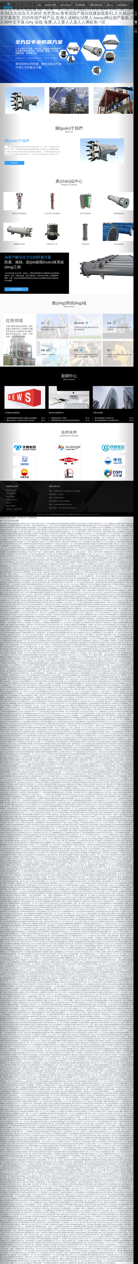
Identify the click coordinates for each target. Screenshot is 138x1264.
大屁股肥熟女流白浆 (63, 944)
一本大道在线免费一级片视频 (104, 576)
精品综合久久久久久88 (74, 631)
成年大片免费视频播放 (70, 837)
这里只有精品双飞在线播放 (76, 1035)
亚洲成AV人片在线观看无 (21, 1041)
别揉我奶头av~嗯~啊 (42, 837)
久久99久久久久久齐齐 (85, 536)
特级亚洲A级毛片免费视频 (30, 1063)
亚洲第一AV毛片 (86, 532)
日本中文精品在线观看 (104, 1174)
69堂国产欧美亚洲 (42, 1200)
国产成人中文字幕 (99, 723)
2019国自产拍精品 (103, 564)
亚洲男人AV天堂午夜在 (83, 709)
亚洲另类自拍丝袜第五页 (81, 873)
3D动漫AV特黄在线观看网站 (55, 734)
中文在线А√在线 (35, 572)
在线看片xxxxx (62, 994)
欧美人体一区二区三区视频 (102, 1063)
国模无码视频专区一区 (69, 746)
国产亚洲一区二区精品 (75, 548)
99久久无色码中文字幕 (109, 925)
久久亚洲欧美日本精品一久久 (41, 1035)
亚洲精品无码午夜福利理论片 (41, 675)
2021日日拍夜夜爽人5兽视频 (38, 889)
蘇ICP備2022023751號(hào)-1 (90, 514)
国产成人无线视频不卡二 (21, 960)
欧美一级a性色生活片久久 (55, 1180)
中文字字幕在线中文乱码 (93, 909)
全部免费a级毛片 (69, 768)
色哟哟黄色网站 (87, 602)
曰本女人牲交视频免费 (21, 639)
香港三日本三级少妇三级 (87, 1101)
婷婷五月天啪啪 (114, 784)
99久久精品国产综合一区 (105, 934)
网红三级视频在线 (64, 760)
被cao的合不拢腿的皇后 (50, 564)
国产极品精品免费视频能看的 (81, 1160)
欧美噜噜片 (74, 542)
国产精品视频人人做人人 (98, 538)
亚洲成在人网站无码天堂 (22, 1224)
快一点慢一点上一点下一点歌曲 (75, 966)
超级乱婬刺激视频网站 (31, 1142)
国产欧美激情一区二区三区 (29, 1148)
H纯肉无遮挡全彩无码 (104, 808)
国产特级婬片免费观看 (33, 1083)
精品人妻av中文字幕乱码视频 (47, 788)
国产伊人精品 (78, 909)
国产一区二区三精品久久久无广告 (89, 728)
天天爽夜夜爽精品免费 (35, 843)
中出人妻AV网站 (84, 542)
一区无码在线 (99, 699)
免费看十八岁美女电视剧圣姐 (23, 990)
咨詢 (136, 22)
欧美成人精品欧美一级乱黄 (53, 808)
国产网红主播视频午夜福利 (57, 1033)
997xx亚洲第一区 (36, 956)
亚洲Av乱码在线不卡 (41, 869)
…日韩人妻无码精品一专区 (36, 895)
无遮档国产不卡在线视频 (80, 1099)
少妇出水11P (73, 794)
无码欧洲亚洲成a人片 (22, 586)
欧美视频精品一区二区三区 (64, 1012)
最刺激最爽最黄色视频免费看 (97, 932)
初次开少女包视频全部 (46, 1249)
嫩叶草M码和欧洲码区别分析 (80, 790)
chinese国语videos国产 (26, 790)
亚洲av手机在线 (82, 952)
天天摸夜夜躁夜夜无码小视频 (104, 1148)
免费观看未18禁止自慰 (82, 948)
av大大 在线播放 (87, 984)
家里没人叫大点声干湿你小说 (76, 1125)
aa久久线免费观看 (39, 691)
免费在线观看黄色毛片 (70, 1041)
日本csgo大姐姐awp (63, 1144)
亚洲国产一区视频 (93, 938)
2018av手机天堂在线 (28, 1079)
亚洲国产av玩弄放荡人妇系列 (74, 851)
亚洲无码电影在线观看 (68, 1063)
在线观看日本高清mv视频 (64, 580)
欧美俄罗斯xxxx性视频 (56, 889)
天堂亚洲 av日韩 (110, 1041)
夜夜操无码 (25, 944)
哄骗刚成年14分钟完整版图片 (59, 990)
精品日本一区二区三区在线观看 (108, 1178)
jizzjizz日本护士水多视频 (43, 1214)
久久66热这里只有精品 (43, 546)
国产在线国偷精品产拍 (89, 867)
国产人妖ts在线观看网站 (55, 936)
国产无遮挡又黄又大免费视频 (110, 748)
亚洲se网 (65, 1226)
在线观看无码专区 (50, 592)
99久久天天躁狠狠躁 (101, 851)
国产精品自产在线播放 (93, 687)
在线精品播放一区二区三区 (55, 1043)
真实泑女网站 (25, 978)
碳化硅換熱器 (118, 244)
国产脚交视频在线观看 (33, 768)
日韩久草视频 (44, 1020)
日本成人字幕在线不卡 (71, 946)
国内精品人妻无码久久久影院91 (29, 782)
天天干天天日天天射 (28, 873)
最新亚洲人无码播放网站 (35, 822)
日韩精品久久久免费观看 (39, 540)
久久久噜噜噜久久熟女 (102, 980)
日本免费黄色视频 (94, 853)
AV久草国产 (39, 1073)
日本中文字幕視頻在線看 (23, 919)
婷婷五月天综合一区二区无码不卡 (61, 909)
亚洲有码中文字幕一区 (21, 665)
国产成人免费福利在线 (110, 546)
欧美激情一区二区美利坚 (85, 620)
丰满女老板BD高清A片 (53, 824)
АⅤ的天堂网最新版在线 (93, 1059)
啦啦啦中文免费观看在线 (94, 1093)
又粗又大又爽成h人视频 (97, 952)
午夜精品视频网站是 (73, 984)
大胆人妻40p (83, 764)
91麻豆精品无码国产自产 (35, 606)
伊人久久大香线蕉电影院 (98, 843)
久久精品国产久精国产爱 (91, 1210)
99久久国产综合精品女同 (115, 594)
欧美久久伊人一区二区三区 (92, 960)
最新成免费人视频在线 (86, 530)
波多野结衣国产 (110, 675)
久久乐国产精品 (47, 725)
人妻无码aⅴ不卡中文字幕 (45, 796)
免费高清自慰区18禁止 (26, 986)
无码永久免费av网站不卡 (39, 554)
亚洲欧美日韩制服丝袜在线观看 (99, 875)
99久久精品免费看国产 (23, 681)
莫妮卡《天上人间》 (25, 1061)
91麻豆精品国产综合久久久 (75, 778)
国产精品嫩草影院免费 (60, 794)
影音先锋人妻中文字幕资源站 (35, 1125)
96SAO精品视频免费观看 (77, 754)
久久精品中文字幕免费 (53, 683)
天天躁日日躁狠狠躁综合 (86, 786)
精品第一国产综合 (74, 818)
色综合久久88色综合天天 (81, 1214)
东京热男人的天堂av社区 (55, 691)
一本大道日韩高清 (52, 1196)
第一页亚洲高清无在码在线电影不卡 (84, 944)
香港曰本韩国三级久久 (113, 1218)
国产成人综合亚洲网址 (45, 1188)
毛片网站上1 (113, 1230)
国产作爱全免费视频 (96, 776)
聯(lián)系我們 (122, 5)
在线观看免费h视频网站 (48, 1037)
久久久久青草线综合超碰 (83, 663)
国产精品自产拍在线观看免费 (27, 974)
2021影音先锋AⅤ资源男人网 (86, 523)
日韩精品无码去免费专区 (32, 1198)
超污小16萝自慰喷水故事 (69, 1018)
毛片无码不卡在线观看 (31, 651)
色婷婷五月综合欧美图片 (27, 1239)
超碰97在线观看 (69, 1178)
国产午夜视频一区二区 (21, 542)
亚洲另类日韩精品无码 (92, 588)
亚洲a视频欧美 (115, 887)
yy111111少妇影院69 (86, 794)
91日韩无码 (52, 1000)
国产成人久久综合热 (32, 1030)
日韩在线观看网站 (69, 915)
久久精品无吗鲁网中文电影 (104, 919)
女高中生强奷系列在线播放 (32, 1026)
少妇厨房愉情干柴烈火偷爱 (67, 831)
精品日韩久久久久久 (72, 1255)
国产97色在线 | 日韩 (56, 1234)
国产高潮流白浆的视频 (37, 608)
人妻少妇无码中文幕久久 (90, 683)
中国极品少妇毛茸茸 (39, 677)
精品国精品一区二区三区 (47, 1160)
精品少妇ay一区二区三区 (25, 812)
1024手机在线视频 (110, 1194)
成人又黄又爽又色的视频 (91, 1224)
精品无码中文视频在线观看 (93, 566)
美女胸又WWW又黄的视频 (24, 687)
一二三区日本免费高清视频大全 (85, 564)
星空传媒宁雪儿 (43, 715)
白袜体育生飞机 (41, 1051)
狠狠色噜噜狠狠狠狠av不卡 (36, 584)
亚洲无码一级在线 (115, 1251)
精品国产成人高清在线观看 (104, 1117)
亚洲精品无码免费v (82, 1196)
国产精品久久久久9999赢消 (50, 610)
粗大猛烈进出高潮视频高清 (103, 1049)
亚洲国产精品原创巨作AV (70, 1230)
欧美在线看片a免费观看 (73, 942)
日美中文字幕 (29, 992)
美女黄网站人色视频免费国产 (51, 782)
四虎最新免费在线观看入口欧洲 (76, 1123)
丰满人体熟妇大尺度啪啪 (115, 1125)
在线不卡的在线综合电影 (112, 695)
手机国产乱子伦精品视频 (101, 532)
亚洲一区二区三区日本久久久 (101, 917)
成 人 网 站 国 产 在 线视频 (45, 612)
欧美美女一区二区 (95, 1188)
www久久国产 (74, 839)
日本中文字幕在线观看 (100, 903)
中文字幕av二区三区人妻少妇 (88, 847)
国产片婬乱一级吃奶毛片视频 (42, 1232)
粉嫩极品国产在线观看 (54, 1210)
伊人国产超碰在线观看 (47, 851)
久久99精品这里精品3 (110, 1216)
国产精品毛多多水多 (71, 849)
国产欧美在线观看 (89, 1150)
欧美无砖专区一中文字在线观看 (107, 689)
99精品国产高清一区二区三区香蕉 (55, 829)
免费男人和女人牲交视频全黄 (42, 804)
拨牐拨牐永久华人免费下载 (35, 1230)
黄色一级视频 (113, 1075)
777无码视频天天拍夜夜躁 (43, 1008)
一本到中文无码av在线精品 (45, 659)
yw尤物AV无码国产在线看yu (86, 1172)
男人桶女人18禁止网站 (96, 1123)
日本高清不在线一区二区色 (56, 992)
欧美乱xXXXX (35, 703)
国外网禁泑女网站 (89, 1234)
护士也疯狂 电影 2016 (53, 608)
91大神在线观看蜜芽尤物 (105, 572)
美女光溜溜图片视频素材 (72, 556)
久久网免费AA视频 (28, 865)
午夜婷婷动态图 (27, 1028)
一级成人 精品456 (63, 1160)
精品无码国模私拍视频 (29, 925)
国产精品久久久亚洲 (81, 907)
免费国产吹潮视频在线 (77, 705)
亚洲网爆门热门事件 (38, 978)
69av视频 (38, 899)
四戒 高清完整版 (93, 990)
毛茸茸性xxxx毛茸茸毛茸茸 (21, 1170)
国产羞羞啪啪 (25, 936)
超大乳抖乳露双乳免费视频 (111, 687)
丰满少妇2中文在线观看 (115, 1077)
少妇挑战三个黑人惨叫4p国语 (94, 798)
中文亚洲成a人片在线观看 (74, 697)
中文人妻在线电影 (73, 986)
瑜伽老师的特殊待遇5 (35, 560)
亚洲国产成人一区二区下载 (70, 532)
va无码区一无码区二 (87, 552)
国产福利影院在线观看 (84, 1016)
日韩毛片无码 (81, 1178)
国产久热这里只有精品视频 (39, 576)
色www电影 (112, 1226)
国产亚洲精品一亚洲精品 (52, 1154)
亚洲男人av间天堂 (24, 730)
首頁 (39, 5)
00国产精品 (63, 818)
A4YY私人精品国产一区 (54, 1257)
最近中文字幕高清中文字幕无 (56, 550)
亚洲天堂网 (56, 675)
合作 (135, 13)
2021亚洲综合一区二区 (29, 1174)
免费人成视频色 (109, 639)
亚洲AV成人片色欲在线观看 (28, 1099)
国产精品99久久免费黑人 (35, 683)
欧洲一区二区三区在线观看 (62, 1049)
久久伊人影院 (105, 869)
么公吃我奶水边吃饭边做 (85, 841)
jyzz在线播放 (25, 917)
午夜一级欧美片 (113, 1028)
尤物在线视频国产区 (27, 954)
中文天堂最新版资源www (70, 833)
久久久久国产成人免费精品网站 (77, 887)
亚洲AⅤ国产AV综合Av (101, 657)
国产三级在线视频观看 (105, 1234)
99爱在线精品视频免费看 (113, 582)
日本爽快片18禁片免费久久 (99, 899)
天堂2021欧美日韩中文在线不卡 (94, 1245)
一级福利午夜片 (64, 1228)
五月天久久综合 (24, 675)
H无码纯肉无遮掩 (94, 637)
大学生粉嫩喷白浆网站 (82, 917)
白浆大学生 (31, 659)
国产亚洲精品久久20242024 (99, 887)
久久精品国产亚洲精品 (93, 845)
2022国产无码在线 (109, 782)
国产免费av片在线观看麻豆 (84, 1051)
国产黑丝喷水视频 (111, 699)
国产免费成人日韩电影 (92, 958)
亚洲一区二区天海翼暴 (64, 1148)
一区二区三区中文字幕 (37, 1043)
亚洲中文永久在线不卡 (64, 1079)
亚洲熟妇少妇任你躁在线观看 (101, 1214)
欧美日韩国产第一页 (21, 1043)
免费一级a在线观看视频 (110, 818)
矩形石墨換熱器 (85, 213)
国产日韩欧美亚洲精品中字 (94, 667)
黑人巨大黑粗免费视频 (101, 1091)
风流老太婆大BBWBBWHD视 (23, 717)
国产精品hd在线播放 (93, 705)
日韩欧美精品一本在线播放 (94, 618)
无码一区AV (36, 1170)
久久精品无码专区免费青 (63, 873)
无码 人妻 (111, 932)
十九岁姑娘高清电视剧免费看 (52, 768)
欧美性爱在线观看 (95, 1186)
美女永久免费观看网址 (94, 633)
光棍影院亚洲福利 (62, 861)
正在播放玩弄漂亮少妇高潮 (41, 766)
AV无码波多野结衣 (111, 645)
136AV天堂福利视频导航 (29, 1166)
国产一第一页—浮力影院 (82, 1146)
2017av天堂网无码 (47, 1129)
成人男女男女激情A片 (115, 711)
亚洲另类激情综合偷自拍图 (21, 534)
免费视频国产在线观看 (81, 923)
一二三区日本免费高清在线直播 (28, 1095)
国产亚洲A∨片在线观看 (110, 691)
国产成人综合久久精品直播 (82, 635)
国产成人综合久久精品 (95, 1212)
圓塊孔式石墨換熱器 (19, 213)
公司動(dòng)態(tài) (12, 413)
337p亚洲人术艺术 (40, 738)
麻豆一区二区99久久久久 (24, 691)
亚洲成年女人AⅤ (64, 800)
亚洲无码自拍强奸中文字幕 (34, 946)
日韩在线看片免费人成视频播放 (30, 588)
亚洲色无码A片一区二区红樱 (98, 1033)
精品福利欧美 (89, 911)
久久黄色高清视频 (80, 580)
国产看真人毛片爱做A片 (87, 689)
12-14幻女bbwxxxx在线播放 (71, 622)
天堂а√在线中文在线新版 (99, 1061)
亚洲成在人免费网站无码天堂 (44, 863)
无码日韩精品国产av (110, 1232)
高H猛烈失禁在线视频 (90, 631)
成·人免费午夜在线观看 (109, 1206)
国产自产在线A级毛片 (34, 833)
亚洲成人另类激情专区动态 (39, 732)
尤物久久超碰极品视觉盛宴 (88, 962)
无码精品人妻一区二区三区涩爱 (103, 964)
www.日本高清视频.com (21, 1067)
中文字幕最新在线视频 (58, 1134)
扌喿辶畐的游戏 (48, 580)
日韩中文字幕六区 (24, 1154)
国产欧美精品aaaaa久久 (110, 728)
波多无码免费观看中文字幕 (100, 629)
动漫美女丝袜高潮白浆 (84, 804)
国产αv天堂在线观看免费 (44, 865)
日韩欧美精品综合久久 (32, 859)
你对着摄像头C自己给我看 (55, 764)
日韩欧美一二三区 (59, 1150)
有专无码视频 (57, 602)
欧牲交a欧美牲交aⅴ (76, 572)
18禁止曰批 (103, 778)
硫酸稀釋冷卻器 (19, 244)
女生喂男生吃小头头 (99, 1182)
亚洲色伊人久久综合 (86, 1002)
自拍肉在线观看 (47, 1146)
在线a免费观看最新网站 (47, 719)
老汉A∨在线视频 (65, 788)
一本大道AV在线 (110, 1208)
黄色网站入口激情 (58, 752)
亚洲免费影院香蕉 (47, 740)
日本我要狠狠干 (61, 667)
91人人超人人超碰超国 (55, 867)
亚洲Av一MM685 (87, 885)
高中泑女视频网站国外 (108, 1010)
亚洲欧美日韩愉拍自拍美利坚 (30, 728)
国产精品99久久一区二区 (25, 1214)
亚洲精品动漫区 (104, 921)
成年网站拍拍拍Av (58, 778)
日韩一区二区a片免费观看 (89, 1230)
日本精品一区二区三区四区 (73, 808)
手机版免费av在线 (101, 911)
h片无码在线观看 (75, 972)
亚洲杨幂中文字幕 (25, 677)
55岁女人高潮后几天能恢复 (31, 1164)
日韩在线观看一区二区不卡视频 (102, 542)
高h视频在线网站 (105, 742)
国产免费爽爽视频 (63, 996)
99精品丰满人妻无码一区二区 (55, 984)
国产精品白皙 (90, 752)
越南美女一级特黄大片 (84, 1091)
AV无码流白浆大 (41, 736)
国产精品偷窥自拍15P (91, 548)
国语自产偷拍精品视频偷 (62, 1192)
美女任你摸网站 (40, 966)
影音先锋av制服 (93, 568)
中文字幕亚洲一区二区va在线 (73, 582)
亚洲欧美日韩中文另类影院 (74, 738)
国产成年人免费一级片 (24, 1234)
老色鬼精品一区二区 (79, 925)
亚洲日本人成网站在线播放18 (90, 792)
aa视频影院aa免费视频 (35, 913)
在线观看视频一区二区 (115, 873)
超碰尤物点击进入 (22, 1253)
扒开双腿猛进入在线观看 (61, 1024)
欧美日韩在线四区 (60, 548)
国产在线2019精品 (27, 1109)
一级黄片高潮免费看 (54, 895)
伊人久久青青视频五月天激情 (43, 1075)
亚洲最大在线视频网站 (81, 693)
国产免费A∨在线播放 (102, 552)
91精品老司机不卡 (47, 699)
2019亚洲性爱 (29, 578)
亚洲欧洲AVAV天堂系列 (69, 1107)
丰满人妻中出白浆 (42, 653)
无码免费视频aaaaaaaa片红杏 (31, 713)
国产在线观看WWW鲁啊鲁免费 (105, 927)
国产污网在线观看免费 (47, 1148)
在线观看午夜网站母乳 (97, 1018)
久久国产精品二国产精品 (104, 1168)
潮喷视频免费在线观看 (39, 1033)
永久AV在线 (68, 964)
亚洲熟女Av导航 (48, 1026)
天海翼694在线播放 (99, 976)
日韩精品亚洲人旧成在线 (76, 1093)
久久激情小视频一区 (27, 1184)
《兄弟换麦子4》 (51, 673)
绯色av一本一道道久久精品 (100, 954)
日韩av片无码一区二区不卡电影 (21, 877)
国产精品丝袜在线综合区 (66, 1247)
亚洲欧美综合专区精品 (97, 643)
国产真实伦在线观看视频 (93, 546)
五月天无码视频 (98, 639)
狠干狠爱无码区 (85, 616)
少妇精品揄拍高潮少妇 (116, 1057)
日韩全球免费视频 (47, 1170)
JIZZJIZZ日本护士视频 (24, 1138)
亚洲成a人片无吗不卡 (53, 1097)
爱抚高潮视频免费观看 (75, 1243)
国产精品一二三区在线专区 (64, 772)
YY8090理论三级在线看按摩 (64, 699)
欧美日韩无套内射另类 (30, 851)
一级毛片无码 (88, 1162)
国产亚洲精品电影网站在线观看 (30, 915)
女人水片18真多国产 (52, 934)
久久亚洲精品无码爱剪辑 (46, 780)
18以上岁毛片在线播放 (37, 1257)
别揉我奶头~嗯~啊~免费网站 (91, 586)
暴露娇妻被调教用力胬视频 (71, 683)
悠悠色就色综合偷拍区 (67, 1039)
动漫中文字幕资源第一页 (101, 1004)
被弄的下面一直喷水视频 (32, 1103)
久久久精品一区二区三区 (75, 968)
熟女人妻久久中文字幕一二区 (38, 558)
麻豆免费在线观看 (82, 538)
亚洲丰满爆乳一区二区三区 (45, 881)
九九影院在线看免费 (100, 1028)
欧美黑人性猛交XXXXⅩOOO (100, 829)
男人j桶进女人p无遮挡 (76, 978)
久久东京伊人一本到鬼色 (32, 970)
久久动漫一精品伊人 (44, 647)
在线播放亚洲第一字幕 (102, 602)
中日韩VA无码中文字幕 (55, 534)
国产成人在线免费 (27, 869)
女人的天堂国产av (69, 952)
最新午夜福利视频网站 (35, 570)
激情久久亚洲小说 (104, 1239)
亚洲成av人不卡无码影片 (93, 1216)
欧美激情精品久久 (21, 932)
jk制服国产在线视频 (93, 925)
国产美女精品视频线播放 (27, 637)
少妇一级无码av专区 (66, 1083)
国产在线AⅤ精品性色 (43, 921)
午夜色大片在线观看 (66, 948)
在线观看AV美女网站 (95, 812)
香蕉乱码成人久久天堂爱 (114, 1237)
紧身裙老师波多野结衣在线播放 (103, 663)
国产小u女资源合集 (57, 1002)
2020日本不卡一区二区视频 (28, 1202)
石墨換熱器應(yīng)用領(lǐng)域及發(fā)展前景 (66, 420)
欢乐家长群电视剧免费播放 (77, 810)
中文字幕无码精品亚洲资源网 (51, 915)
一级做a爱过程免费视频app (33, 1226)
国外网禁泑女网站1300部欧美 (81, 1228)
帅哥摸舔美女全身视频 (21, 582)
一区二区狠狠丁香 (36, 964)
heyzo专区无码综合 (56, 732)
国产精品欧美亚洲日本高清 (103, 1162)
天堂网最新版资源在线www (39, 849)
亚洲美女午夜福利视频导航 (21, 867)
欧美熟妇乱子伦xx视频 (35, 1089)
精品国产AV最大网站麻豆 (51, 1107)
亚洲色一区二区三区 (23, 709)
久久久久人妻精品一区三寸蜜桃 (86, 655)
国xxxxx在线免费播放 (98, 873)
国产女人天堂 (116, 1109)
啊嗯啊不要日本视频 (96, 950)
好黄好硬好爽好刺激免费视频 (87, 1164)
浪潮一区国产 (83, 849)
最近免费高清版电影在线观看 (87, 1047)
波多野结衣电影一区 (26, 738)
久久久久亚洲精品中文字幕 (79, 736)
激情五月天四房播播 (106, 610)
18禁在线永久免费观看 (27, 1200)
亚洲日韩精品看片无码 (94, 754)
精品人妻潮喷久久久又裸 (53, 770)
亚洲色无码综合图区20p (73, 774)
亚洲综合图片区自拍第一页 (44, 812)
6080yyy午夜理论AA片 (101, 536)
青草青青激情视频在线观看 (82, 526)
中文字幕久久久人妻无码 (35, 1010)
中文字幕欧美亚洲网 (61, 1170)
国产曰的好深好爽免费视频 (74, 1059)
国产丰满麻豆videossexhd (98, 814)
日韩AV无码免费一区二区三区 (80, 1115)
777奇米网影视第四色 (26, 905)
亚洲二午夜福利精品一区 (39, 633)
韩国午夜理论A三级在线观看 (101, 881)
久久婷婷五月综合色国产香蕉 (106, 752)
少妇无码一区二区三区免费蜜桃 (84, 1079)
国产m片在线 (67, 665)
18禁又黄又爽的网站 (68, 841)
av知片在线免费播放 (110, 1103)
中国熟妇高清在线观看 (58, 744)
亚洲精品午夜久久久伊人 (44, 526)
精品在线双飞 (53, 835)
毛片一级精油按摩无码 (112, 1196)
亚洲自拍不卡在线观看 (37, 669)
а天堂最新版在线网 (23, 766)
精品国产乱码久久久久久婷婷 (28, 689)
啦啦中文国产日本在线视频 (104, 1071)
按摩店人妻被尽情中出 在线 (63, 651)
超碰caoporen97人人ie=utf (48, 1166)
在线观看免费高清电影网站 (89, 1255)
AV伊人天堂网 (85, 1087)
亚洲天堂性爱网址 (90, 808)
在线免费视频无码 (65, 560)
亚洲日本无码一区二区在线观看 (66, 703)
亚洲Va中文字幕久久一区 (47, 994)
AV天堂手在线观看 (66, 869)
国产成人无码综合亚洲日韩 (63, 988)
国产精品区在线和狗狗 (37, 929)
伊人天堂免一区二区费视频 (102, 1105)
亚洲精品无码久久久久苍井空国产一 (91, 1073)
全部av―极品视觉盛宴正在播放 (109, 655)
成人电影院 (114, 1200)
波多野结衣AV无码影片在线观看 (57, 972)
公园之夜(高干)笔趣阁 (40, 594)
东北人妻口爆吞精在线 (105, 578)
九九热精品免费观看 (43, 982)
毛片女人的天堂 (25, 1136)
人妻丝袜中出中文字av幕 (33, 1081)
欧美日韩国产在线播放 (70, 782)
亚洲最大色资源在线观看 (106, 570)
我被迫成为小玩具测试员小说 (34, 1212)
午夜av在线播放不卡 (60, 1162)
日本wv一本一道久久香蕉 (100, 1008)
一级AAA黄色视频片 (74, 992)
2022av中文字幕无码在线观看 (111, 740)
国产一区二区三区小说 (24, 1121)
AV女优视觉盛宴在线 (111, 614)
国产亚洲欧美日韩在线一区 (93, 600)
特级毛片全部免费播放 (50, 588)
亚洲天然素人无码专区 (23, 804)
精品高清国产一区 (85, 639)
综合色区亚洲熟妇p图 (70, 1140)
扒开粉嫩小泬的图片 (81, 784)
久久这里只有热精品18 (92, 770)
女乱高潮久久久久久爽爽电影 (96, 711)
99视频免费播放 (64, 1202)
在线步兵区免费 (57, 1164)
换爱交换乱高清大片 (76, 1216)
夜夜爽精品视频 (96, 560)
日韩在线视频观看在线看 (102, 772)
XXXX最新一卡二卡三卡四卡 (25, 693)
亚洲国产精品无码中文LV (55, 871)
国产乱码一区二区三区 (69, 530)
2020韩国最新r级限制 (65, 588)
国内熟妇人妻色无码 (113, 1018)
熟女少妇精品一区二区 (25, 1105)
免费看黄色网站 (94, 740)
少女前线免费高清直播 (31, 602)
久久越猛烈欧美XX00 (28, 756)
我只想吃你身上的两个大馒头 (105, 893)
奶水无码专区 (25, 1035)
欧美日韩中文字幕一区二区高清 (86, 1239)
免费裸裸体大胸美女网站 (50, 932)
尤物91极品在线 (49, 857)
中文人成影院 (72, 820)
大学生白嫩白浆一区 (109, 633)
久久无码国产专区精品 (72, 792)
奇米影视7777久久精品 (39, 960)
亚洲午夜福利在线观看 (113, 970)
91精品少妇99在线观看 (97, 594)
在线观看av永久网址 (85, 1095)
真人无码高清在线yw (57, 715)
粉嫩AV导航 (81, 742)
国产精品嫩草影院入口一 (62, 1158)
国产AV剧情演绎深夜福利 (82, 964)
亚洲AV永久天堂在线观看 (104, 820)
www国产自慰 (96, 802)
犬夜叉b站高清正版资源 (66, 673)
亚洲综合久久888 (40, 958)
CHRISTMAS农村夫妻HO (92, 697)
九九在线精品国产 (77, 1138)
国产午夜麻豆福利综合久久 (102, 598)
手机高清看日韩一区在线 (92, 796)
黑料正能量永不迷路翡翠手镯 (82, 1103)
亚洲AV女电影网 (92, 604)
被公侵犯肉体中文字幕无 (57, 1261)
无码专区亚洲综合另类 (109, 978)
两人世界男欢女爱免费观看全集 (51, 1168)
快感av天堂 (50, 873)
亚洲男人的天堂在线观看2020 (64, 1091)
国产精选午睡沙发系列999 (111, 877)
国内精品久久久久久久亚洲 (107, 1047)
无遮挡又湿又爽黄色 (113, 952)
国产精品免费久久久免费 (113, 580)
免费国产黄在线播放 (107, 913)
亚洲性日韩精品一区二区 (32, 845)
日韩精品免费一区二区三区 (101, 1146)
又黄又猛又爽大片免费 (91, 540)
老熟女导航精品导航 (34, 600)
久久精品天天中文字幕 (80, 1186)
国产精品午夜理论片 (31, 685)
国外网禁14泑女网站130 (26, 1162)
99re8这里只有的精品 (115, 1158)
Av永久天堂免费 (72, 919)
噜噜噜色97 (50, 1230)
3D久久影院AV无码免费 (84, 859)
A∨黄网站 (87, 1069)
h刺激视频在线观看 (72, 1180)
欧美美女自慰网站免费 (23, 1101)
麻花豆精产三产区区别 (113, 857)
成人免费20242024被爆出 (88, 901)
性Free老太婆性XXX (74, 713)
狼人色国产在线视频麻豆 (42, 717)
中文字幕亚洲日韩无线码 (61, 647)
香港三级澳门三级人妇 (92, 760)
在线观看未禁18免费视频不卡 (27, 671)
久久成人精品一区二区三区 (72, 602)
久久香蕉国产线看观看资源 (49, 1063)
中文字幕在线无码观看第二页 (71, 1097)
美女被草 (21, 1113)
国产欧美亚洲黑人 (50, 1073)
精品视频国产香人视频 (110, 1138)
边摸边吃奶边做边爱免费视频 (103, 1180)
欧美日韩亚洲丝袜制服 (90, 610)
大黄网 (49, 966)
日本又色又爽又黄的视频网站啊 (61, 923)
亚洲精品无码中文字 (71, 629)
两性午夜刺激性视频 (25, 814)
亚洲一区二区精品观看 (44, 897)
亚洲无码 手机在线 (46, 651)
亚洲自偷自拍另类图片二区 (49, 802)
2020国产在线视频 (80, 853)
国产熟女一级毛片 (86, 863)
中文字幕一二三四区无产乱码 (84, 1117)
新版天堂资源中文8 (82, 695)
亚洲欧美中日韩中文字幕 (41, 814)
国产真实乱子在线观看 (36, 770)
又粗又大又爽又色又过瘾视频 (51, 758)
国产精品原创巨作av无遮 (22, 1218)
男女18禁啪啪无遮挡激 (21, 964)
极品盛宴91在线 (59, 1127)
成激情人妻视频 (106, 1045)
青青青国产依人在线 (109, 647)
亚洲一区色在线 (25, 711)
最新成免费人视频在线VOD (90, 1022)
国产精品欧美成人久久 (62, 725)
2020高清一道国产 (111, 608)
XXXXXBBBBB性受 (32, 1020)
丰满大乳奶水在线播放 (78, 990)
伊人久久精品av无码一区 (68, 1053)
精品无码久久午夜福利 (70, 962)
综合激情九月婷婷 (82, 899)
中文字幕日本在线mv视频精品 (65, 687)
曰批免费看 (57, 905)
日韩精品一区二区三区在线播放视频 (36, 826)
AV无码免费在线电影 (111, 1093)
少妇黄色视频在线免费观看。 (43, 988)
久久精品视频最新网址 (87, 833)
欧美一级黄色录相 (86, 1204)
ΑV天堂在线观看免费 (28, 736)
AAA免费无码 (66, 824)
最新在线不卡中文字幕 (74, 1127)
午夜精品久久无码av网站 (35, 774)
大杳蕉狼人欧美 (38, 760)
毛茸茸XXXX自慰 (103, 1222)
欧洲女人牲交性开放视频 (53, 536)
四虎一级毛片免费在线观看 (58, 554)
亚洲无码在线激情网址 (48, 980)
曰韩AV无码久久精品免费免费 (107, 936)
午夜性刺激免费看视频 (40, 968)
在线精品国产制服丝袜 (25, 1000)
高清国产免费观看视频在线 (114, 618)
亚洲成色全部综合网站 (101, 1026)
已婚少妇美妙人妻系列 (87, 855)
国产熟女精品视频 (22, 778)
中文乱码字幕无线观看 (38, 582)
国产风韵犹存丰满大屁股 (90, 622)
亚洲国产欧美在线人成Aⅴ (80, 1024)
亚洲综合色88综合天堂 (50, 970)
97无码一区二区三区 (41, 1111)
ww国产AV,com (42, 948)
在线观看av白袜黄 (81, 568)
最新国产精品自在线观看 (41, 544)
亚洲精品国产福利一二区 (111, 960)
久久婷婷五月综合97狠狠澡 (89, 839)
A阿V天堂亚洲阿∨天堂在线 (107, 1136)
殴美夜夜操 (71, 550)
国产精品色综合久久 (54, 903)
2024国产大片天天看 (73, 677)
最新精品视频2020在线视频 (26, 528)
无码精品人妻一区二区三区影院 (78, 1261)
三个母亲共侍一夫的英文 (31, 861)
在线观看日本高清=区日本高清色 (49, 641)
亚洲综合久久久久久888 (73, 540)
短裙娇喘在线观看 (67, 574)
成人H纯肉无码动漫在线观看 (90, 1045)
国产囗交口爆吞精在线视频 (43, 1105)
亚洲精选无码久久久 (38, 800)
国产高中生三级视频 (111, 1170)
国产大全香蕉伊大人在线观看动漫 (61, 1200)
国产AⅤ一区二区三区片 (87, 837)
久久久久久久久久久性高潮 (36, 1259)
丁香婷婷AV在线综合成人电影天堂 (44, 1136)
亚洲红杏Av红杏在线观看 (102, 982)
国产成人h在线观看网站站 (21, 1222)
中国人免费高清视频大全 (32, 1146)
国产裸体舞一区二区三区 (107, 962)
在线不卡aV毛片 (98, 526)
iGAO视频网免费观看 (86, 750)
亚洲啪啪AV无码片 (85, 782)
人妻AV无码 (42, 903)
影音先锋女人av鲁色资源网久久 (39, 1115)
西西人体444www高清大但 (106, 942)
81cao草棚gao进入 (38, 1196)
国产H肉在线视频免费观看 (26, 909)
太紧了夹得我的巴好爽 (54, 582)
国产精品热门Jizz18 (97, 649)
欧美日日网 (52, 1101)
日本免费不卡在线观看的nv (103, 841)
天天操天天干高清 (54, 566)
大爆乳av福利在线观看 (35, 1152)
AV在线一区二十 (67, 895)
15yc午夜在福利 (76, 647)
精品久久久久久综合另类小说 (84, 592)
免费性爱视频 (47, 1150)
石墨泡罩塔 (85, 244)
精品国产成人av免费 (43, 816)
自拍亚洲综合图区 (100, 984)
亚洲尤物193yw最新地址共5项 (100, 956)
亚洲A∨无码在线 (99, 780)
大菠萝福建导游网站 (86, 1154)
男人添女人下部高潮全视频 (48, 818)
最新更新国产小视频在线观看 (83, 1148)
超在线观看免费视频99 (76, 667)
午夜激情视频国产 (98, 1069)
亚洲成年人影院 (70, 889)
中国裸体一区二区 (73, 863)
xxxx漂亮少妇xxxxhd (81, 974)
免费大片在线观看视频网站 (90, 556)
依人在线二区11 (95, 891)
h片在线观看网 (22, 1089)
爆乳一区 (90, 580)
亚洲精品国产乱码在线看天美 (71, 610)
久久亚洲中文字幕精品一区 (54, 774)
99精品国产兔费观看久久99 (108, 631)
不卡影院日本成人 (40, 820)
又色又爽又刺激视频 (116, 851)
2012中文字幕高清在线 (26, 966)
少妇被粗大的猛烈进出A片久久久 (102, 905)
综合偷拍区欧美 (71, 927)
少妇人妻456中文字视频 (46, 962)
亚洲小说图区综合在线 (31, 1156)
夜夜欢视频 (70, 1051)
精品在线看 (94, 824)
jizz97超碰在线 (68, 784)
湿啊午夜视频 (46, 1164)
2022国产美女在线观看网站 (29, 657)
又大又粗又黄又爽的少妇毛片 (103, 885)
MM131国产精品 (109, 1134)
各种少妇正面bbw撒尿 (113, 643)
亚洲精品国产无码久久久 (38, 542)
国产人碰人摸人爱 (42, 927)
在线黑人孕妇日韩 (61, 604)
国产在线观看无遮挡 (42, 578)
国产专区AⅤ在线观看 (87, 1168)
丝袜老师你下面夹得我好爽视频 (114, 1107)
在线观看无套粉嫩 (88, 544)
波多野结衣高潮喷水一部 (58, 679)
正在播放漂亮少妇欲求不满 (72, 1259)
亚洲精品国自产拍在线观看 (80, 905)
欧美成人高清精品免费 (35, 1071)
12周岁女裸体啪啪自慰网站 (90, 929)
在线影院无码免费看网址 (79, 624)
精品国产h (26, 1045)
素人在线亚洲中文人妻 (46, 1099)
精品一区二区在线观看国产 (35, 673)
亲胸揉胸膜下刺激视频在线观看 (102, 677)
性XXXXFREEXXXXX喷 (63, 780)
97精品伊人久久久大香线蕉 (82, 1105)
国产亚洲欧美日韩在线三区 (49, 568)
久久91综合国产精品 (35, 635)
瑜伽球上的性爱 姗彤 (115, 1111)
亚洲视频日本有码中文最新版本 (84, 1109)
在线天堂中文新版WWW (22, 923)
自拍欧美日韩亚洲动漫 (109, 1224)
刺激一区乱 (114, 659)
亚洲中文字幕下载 (80, 1212)
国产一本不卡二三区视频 (52, 1226)
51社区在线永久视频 (102, 786)
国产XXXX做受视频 (44, 1065)
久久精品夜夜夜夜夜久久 (60, 546)
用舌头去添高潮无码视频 (50, 1222)
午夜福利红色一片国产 (66, 669)
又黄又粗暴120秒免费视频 (28, 1057)
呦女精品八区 (54, 594)
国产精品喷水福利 (80, 651)
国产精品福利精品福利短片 (102, 1095)
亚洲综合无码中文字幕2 (65, 907)
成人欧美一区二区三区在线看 (91, 818)
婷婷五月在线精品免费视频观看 (30, 952)
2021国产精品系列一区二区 (28, 705)
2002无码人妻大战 (25, 1075)
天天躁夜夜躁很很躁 (67, 568)
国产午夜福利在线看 (28, 796)
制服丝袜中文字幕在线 (68, 742)
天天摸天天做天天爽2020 (105, 998)
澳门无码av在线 (56, 1204)
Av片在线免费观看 (83, 675)
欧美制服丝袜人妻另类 (42, 1237)
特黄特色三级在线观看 (72, 586)
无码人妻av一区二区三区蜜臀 (98, 1144)
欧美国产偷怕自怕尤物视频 (37, 566)
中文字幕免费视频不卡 (22, 554)
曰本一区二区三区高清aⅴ (43, 645)
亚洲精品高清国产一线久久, (50, 728)
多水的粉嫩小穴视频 (98, 857)
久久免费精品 (54, 869)
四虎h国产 (29, 645)
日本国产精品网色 (105, 824)
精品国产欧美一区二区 (59, 1057)
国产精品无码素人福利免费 (80, 1014)
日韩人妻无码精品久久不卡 (92, 562)
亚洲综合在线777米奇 (27, 523)
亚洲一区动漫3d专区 (82, 826)
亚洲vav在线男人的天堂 (106, 756)
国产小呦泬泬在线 (96, 1024)
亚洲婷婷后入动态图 (22, 849)
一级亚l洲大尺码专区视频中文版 (58, 877)
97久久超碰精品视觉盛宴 (31, 1168)
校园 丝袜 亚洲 (104, 1192)
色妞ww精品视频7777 (101, 1204)
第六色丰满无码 (40, 847)
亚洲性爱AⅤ (108, 566)
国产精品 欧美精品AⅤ (29, 853)
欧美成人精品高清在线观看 (65, 614)
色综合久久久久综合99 (32, 1134)
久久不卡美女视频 (100, 831)
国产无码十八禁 (44, 1140)
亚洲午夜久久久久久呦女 (112, 600)
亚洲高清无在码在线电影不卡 (103, 1247)
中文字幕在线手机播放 (65, 879)
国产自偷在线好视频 (33, 758)
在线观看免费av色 (96, 695)
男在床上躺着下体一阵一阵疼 (84, 895)
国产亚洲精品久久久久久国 (69, 552)
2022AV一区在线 (94, 659)
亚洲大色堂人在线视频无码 (48, 1202)
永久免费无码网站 (92, 1131)
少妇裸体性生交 (116, 671)
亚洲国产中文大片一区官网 (86, 934)
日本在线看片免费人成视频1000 (111, 709)
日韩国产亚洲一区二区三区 (79, 1190)
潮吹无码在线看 (79, 869)
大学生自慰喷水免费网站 (59, 1237)
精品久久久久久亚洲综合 (96, 1237)
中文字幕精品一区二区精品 (75, 653)
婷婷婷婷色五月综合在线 (115, 826)
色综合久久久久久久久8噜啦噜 (100, 768)
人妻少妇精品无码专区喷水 (87, 1136)
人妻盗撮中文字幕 (21, 883)
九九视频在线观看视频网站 (100, 1065)
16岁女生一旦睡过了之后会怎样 (96, 1158)
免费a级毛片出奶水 (61, 618)
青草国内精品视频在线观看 (65, 523)
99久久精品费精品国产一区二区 (26, 754)
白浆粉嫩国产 (109, 649)
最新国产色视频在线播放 (80, 707)
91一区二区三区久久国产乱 (112, 800)
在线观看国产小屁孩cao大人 (92, 641)
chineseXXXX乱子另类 (84, 1198)
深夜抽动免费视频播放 (111, 1024)
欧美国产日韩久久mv (37, 1097)
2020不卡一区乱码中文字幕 (21, 968)
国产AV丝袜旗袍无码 (105, 901)
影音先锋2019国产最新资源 (31, 1107)
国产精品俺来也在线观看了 (65, 1174)
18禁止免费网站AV (24, 544)
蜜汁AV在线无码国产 (103, 1109)
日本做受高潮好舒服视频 (31, 980)
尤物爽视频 (95, 774)
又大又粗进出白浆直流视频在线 (65, 1172)
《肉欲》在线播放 (102, 837)
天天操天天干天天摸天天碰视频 (82, 1026)
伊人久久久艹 (92, 966)
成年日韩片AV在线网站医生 (77, 1033)
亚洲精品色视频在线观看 (47, 907)
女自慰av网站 (98, 1103)
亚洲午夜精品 (62, 754)
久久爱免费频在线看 (91, 1192)
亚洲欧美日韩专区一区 (24, 590)
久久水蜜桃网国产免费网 (39, 1045)
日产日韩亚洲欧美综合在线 (40, 586)
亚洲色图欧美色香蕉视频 (22, 616)
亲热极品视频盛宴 (117, 1261)
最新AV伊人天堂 (45, 657)
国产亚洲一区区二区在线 (47, 996)
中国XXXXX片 (48, 1091)
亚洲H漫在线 (65, 905)
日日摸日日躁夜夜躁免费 (83, 772)
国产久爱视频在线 (57, 590)
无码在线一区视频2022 (103, 530)
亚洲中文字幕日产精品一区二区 (82, 982)
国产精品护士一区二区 (29, 903)
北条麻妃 (58, 962)
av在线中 (73, 877)
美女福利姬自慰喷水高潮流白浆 (21, 1190)
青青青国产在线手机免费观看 (76, 1218)
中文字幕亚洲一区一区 (55, 1016)
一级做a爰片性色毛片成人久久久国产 (55, 572)
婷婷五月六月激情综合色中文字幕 (50, 689)
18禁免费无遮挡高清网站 (55, 1113)
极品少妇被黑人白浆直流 (36, 950)
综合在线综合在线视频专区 (77, 1057)
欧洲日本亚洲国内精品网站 (63, 1146)
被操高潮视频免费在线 (45, 891)
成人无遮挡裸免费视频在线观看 (86, 669)
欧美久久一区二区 (23, 1251)
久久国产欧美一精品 (109, 792)
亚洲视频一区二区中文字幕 (23, 958)
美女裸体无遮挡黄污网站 (93, 681)
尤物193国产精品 (53, 1194)
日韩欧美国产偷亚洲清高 (70, 1154)
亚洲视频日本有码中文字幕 (60, 982)
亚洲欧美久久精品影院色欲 (71, 641)
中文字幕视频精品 (27, 707)
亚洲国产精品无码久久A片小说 (80, 1121)
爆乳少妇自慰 (36, 616)
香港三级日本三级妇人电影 (28, 649)
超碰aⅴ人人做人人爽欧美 (27, 788)
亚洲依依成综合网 (56, 681)
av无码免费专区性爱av (56, 1245)
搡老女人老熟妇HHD (85, 1053)
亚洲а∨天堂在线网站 (48, 667)
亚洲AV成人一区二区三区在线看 (85, 528)
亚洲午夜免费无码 (28, 1158)
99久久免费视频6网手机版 (31, 548)
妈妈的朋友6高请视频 (67, 899)
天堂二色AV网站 (108, 1259)
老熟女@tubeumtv (105, 604)
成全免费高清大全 (72, 764)
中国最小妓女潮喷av (66, 1111)
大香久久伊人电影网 (59, 1035)
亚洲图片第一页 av (80, 608)
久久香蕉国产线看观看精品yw (45, 1241)
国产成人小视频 (78, 1049)
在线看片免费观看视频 (29, 962)
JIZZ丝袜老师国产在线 (46, 1055)
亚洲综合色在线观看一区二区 (52, 616)
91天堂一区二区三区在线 (57, 919)
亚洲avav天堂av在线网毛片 (75, 633)
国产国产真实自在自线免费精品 (113, 590)
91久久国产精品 (56, 1140)
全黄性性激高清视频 (75, 1184)
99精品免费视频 (29, 871)
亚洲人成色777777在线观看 (45, 523)
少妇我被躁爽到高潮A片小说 (108, 972)
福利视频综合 (54, 1117)
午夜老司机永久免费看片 (78, 861)
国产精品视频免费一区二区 (103, 1002)
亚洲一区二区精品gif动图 (40, 711)
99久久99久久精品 (28, 881)
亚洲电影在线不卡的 (66, 564)
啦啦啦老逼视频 (106, 889)
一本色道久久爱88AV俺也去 (35, 1180)
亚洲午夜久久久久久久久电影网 (89, 762)
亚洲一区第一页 (46, 976)
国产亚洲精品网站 (30, 891)
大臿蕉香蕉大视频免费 (71, 750)
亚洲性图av (72, 816)
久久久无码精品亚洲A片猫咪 (30, 610)
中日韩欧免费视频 (108, 796)
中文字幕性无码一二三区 (68, 847)
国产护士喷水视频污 (113, 788)
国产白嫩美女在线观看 (79, 1129)
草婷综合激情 (113, 1142)
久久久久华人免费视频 (102, 1154)
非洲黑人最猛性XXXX (40, 1138)
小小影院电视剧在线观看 (114, 1069)
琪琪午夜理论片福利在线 (62, 637)
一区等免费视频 (84, 954)
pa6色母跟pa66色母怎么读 (36, 643)
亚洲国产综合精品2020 (28, 1144)
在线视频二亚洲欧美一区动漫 (113, 641)
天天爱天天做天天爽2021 (102, 1055)
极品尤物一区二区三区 (116, 538)
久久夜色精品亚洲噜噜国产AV (58, 1121)
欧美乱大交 (69, 663)
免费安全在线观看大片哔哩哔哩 (33, 1127)
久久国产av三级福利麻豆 (34, 998)
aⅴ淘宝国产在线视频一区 (46, 614)
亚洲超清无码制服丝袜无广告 (50, 762)
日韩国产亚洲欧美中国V (80, 824)
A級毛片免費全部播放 (77, 1232)
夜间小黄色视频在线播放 (111, 754)
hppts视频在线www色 (32, 562)
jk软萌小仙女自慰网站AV (25, 1073)
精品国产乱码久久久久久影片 (102, 550)
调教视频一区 (46, 845)
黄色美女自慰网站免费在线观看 (40, 1243)
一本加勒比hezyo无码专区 (59, 578)
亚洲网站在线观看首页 (62, 1129)
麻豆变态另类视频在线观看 (51, 532)
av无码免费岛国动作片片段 (82, 976)
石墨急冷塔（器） (52, 244)
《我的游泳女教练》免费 (50, 552)
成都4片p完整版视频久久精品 (109, 839)
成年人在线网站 (40, 992)
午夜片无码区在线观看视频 (37, 883)
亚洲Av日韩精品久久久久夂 (33, 857)
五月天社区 (31, 1002)
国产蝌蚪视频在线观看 (35, 592)
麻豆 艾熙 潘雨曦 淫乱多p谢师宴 (52, 697)
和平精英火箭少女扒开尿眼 (52, 885)
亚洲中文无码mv (78, 665)
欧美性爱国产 (45, 1030)
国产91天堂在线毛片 (74, 1176)
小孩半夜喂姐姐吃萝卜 (101, 1184)
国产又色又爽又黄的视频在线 (113, 560)
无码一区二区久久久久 (96, 554)
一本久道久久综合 (102, 855)
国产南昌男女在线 (90, 738)
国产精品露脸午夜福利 (71, 855)
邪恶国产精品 (113, 1083)
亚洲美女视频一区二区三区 (83, 980)
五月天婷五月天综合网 (83, 1194)
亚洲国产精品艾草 (109, 992)
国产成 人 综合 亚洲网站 (106, 523)
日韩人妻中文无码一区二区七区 (58, 584)
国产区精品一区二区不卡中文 (73, 913)
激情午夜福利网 (35, 564)
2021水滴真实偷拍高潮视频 (21, 1232)
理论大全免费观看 (71, 936)
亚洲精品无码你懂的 (88, 871)
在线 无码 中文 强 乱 (39, 1224)
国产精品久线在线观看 (25, 1237)
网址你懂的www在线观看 (102, 661)
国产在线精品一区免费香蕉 (99, 1014)
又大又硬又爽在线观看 (117, 1144)
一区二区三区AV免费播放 (38, 1255)
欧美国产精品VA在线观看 (77, 1081)
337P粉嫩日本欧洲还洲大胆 (92, 1176)
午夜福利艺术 (24, 1077)
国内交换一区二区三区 (59, 921)
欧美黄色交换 (48, 1172)
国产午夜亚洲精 (34, 699)
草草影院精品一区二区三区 (57, 883)
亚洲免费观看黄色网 (47, 772)
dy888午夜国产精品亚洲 (37, 1016)
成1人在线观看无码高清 (96, 1119)
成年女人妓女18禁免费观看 (102, 804)
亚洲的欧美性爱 (33, 750)
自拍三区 (56, 1109)
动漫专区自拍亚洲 (31, 824)
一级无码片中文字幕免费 (81, 1000)
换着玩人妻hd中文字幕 (106, 1020)
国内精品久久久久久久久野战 (29, 1047)
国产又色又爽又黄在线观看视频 (61, 1077)
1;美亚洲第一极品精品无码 (22, 1069)
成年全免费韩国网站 (108, 770)
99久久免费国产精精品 (41, 798)
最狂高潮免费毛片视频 (29, 695)
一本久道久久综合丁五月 (79, 1188)
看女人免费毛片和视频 (61, 1087)
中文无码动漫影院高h (77, 730)
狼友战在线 (50, 604)
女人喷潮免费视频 (53, 620)
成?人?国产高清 (88, 1071)
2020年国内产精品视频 (102, 758)
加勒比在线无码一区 (83, 881)
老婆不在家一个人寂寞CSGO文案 (89, 877)
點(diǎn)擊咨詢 (16, 289)
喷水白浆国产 (64, 594)
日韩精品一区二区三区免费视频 (38, 1117)
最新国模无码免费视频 (57, 633)
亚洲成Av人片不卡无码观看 (112, 863)
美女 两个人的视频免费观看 (104, 1051)
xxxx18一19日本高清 (97, 1190)
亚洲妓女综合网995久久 (27, 1188)
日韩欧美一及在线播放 (98, 1140)
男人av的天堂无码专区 (57, 887)
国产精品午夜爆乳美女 (93, 978)
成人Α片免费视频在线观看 (23, 744)
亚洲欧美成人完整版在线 (50, 899)
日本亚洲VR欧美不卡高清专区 (58, 542)
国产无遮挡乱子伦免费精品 (73, 534)
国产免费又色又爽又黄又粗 (33, 631)
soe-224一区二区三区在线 (34, 746)
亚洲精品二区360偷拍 (44, 637)
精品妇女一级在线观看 (26, 1241)
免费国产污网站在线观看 (23, 760)
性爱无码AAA (22, 536)
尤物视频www (67, 1004)
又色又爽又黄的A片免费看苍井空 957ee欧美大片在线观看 (62, 600)
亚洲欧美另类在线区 (49, 1198)
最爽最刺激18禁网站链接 (51, 901)
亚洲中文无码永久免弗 (97, 1220)
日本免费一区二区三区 (62, 796)
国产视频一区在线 (39, 877)
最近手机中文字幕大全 (101, 1200)
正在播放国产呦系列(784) (106, 966)
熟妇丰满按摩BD (116, 1008)
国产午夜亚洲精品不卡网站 (63, 853)
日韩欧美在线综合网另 (54, 929)
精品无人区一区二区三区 (96, 1218)
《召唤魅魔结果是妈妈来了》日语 (34, 620)
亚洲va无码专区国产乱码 (100, 1115)
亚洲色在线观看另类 (116, 899)
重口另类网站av (52, 1224)
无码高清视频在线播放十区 (99, 719)
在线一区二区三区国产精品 (112, 861)
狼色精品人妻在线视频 (61, 730)
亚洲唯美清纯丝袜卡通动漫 (63, 974)
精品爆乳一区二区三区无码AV (27, 641)
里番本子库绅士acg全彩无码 (37, 1194)
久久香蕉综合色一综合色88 (77, 679)
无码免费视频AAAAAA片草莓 (42, 556)
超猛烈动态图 (66, 649)
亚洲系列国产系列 (33, 772)
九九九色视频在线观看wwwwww (48, 528)
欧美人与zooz (40, 873)
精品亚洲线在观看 (94, 651)
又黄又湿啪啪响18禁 (65, 748)
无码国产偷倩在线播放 (21, 1024)
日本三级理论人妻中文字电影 (67, 1073)
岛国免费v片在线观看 (54, 701)
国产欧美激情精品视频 (99, 1000)
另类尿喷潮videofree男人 (65, 719)
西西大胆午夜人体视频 (72, 732)
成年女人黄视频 (112, 584)
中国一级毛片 (70, 826)
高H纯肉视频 (78, 588)
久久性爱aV (36, 622)
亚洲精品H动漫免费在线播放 (25, 1178)
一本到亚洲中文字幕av (76, 994)
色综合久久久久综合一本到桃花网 (110, 717)
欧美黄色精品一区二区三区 (116, 1245)
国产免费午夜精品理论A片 (62, 1214)
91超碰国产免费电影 (52, 893)
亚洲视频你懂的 (28, 752)
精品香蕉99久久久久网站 (52, 998)
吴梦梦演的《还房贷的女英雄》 (40, 778)
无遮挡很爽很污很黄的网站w (78, 643)
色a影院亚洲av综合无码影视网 (82, 661)
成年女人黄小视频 (57, 586)
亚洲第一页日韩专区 (22, 1097)
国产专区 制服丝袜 (21, 794)
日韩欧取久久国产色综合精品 (50, 530)
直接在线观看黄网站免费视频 (28, 887)
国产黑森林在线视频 (39, 879)
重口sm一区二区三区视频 (104, 835)
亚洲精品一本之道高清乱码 (42, 1069)
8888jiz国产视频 (23, 608)
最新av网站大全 (81, 812)
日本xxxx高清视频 (71, 1002)
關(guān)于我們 (50, 5)
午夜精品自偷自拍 (51, 822)
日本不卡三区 (108, 721)
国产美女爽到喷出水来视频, (29, 1037)
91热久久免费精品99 (39, 867)
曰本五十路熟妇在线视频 (106, 766)
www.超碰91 (51, 879)
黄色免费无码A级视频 (86, 919)
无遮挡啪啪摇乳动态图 (57, 927)
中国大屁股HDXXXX (108, 929)
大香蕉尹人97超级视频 (32, 667)
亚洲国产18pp (92, 810)
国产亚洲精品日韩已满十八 (72, 1210)
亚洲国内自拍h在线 (40, 875)
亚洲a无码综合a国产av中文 (97, 1057)
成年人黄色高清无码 (91, 1243)
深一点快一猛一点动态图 (112, 950)
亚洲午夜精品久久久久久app (109, 990)
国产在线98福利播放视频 (66, 695)
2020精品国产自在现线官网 (79, 891)
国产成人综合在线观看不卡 (43, 1028)
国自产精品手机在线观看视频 (90, 986)
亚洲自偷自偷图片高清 (94, 1232)
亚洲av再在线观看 (36, 639)
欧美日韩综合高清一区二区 (52, 1022)
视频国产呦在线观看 (51, 560)
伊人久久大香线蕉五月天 (60, 1115)
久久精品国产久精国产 (51, 1039)
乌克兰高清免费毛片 (112, 780)
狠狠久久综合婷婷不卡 (69, 762)
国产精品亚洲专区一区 (56, 960)
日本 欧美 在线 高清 (24, 1033)
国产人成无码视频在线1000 (52, 1182)
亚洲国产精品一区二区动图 (83, 574)
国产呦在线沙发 (57, 966)
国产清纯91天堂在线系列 (77, 1237)
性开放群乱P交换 (70, 1164)
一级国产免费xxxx (50, 635)
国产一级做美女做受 (80, 1119)
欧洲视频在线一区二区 (36, 536)
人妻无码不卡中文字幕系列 (47, 695)
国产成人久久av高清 (75, 921)
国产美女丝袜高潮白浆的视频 (46, 1247)
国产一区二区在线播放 (34, 1018)
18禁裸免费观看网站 (55, 806)
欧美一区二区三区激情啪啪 (110, 725)
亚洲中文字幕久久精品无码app (86, 1012)
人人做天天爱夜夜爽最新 (113, 667)
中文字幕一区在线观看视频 (91, 1089)
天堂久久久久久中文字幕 (34, 1053)
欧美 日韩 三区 (107, 734)
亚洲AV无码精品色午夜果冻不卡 (102, 1087)
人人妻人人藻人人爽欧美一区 (25, 661)
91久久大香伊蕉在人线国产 (86, 816)
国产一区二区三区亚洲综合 (84, 835)
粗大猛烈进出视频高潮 (67, 940)
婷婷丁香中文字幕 (93, 1035)
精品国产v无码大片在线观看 (105, 1039)
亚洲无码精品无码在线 (43, 986)
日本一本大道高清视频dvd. (78, 554)
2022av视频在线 (91, 756)
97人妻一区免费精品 (104, 528)
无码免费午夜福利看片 (64, 1119)
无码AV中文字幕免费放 (62, 1188)
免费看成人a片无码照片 (95, 1208)
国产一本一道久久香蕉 (68, 620)
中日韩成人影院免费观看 (64, 1085)
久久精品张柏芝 (34, 1129)
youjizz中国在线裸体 (66, 917)
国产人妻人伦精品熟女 (74, 606)
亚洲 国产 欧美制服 (98, 675)
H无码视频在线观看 (29, 721)
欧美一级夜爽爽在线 (83, 857)
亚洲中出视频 (48, 810)
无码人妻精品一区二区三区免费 (80, 1008)
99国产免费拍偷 (88, 606)
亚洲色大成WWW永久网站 (104, 606)
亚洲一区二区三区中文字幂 (47, 1186)
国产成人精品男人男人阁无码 (34, 734)
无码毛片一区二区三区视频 (42, 1190)
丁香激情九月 (103, 1230)
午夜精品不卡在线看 (114, 879)
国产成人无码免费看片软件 (106, 1099)
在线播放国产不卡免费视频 (70, 1156)
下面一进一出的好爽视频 (99, 1075)
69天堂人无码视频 (60, 810)
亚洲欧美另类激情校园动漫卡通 (107, 915)
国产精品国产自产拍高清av (85, 1174)
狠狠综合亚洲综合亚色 (114, 723)
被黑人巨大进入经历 (91, 921)
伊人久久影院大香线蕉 (64, 1241)
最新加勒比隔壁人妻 (77, 546)
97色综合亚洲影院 (66, 1117)
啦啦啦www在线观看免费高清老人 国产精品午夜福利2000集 (110, 1067)
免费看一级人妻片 (94, 624)
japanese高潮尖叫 (41, 954)
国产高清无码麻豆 (49, 956)
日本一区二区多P (79, 1131)
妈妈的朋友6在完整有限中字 (108, 1164)
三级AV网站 (47, 1071)
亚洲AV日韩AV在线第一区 (86, 671)
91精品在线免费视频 (40, 1131)
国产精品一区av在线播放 (57, 968)
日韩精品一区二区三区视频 (26, 653)
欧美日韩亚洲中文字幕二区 (56, 1125)
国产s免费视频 (76, 800)
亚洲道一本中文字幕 (70, 689)
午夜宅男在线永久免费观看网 (59, 1208)
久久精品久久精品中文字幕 (46, 1079)
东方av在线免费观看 (83, 673)
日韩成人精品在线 (36, 829)
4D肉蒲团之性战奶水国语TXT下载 (28, 740)
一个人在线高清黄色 (59, 986)
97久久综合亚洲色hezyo (26, 927)
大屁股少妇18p (47, 1103)
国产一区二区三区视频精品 (74, 1113)
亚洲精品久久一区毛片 (65, 1206)
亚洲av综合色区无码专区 (39, 1251)
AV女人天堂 (87, 774)
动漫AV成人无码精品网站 (60, 814)
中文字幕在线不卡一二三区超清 (40, 794)
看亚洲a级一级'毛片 (35, 885)
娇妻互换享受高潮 (97, 721)
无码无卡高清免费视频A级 (30, 802)
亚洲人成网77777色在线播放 (52, 598)
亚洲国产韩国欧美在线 (115, 831)
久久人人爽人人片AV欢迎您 (106, 816)
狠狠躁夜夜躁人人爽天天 (88, 578)
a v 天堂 (57, 1230)
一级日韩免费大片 (30, 948)
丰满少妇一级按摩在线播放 (27, 715)
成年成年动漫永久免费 (68, 802)
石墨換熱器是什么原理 (58, 418)
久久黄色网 (95, 748)
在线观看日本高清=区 (34, 574)
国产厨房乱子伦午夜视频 (63, 1075)
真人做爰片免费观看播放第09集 (23, 1006)
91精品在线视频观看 (38, 709)
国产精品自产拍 (97, 1194)
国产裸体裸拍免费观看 (52, 746)
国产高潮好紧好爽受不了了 (33, 792)
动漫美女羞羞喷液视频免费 (109, 1035)
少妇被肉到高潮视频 (110, 1241)
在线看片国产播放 (35, 598)
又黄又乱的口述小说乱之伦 (107, 810)
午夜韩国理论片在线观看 (34, 1172)
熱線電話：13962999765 (46, 14)
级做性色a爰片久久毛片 (48, 1095)
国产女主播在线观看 (43, 1002)
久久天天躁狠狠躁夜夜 (49, 859)
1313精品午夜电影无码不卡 (26, 614)
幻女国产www (54, 948)
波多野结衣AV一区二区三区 (28, 994)
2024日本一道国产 (93, 725)
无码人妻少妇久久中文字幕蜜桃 (58, 911)
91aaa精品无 (99, 580)
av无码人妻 (54, 576)
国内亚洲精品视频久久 (38, 1067)
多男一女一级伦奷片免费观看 (35, 1113)
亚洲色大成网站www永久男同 (73, 770)
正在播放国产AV (110, 1085)
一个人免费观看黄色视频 (22, 1196)
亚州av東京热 (73, 578)
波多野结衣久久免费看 (56, 1045)
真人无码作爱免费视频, (45, 721)
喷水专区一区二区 (96, 736)
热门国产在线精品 (69, 1182)
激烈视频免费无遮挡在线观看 (37, 938)
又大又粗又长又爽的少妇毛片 (96, 1111)
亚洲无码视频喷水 (116, 1081)
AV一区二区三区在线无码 (64, 1212)
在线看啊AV (25, 1255)
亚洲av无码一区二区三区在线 (85, 998)
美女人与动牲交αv (107, 556)
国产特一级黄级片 (43, 1204)
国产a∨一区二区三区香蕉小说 (61, 766)
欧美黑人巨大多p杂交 (85, 1166)
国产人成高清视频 (58, 1123)
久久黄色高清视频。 (109, 1089)
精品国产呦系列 (67, 608)
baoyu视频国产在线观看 (43, 905)
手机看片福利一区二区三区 (93, 1170)
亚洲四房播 (80, 687)
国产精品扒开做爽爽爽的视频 (55, 606)
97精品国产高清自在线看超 (75, 1043)
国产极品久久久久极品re (39, 839)
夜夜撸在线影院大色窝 (35, 786)
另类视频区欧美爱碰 (65, 1186)
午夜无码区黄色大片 (24, 1261)
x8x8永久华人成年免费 (31, 831)
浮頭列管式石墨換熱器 (52, 213)
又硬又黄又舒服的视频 (71, 598)
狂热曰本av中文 (84, 1140)
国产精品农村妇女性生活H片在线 (107, 1079)
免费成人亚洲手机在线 (50, 655)
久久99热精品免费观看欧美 (50, 622)
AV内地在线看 (23, 560)
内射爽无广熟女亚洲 (100, 1053)
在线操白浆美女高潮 (40, 1121)
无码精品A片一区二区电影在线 (103, 1016)
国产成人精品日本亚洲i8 (26, 897)
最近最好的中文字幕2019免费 (40, 1123)
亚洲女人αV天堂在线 (76, 911)
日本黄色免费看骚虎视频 (48, 748)
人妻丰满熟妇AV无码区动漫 (58, 839)
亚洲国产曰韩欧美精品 (97, 907)
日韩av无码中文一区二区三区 (43, 1061)
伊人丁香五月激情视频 (76, 618)
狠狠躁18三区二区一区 (97, 822)
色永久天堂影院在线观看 (29, 719)
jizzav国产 (93, 707)
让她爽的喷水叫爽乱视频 (93, 1138)
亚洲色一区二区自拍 (112, 665)
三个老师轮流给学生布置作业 (112, 697)
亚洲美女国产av (29, 1247)
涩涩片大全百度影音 (57, 826)
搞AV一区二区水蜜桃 (62, 1026)
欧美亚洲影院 (107, 1059)
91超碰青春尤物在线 (103, 701)
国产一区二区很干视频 (56, 1255)
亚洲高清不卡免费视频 (25, 1085)
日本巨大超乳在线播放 (116, 558)
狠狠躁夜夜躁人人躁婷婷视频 (88, 703)
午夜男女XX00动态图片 (99, 1142)
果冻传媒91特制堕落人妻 (102, 859)
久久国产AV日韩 (68, 709)
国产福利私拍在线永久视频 (67, 1095)
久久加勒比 (89, 851)
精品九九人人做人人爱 (69, 728)
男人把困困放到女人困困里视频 (51, 750)
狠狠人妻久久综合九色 (109, 986)
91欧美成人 (109, 1123)
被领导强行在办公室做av (39, 806)
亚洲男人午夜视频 (37, 808)
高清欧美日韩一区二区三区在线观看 (109, 1097)
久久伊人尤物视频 (71, 715)
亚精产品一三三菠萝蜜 (24, 1131)
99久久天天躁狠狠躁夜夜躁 (67, 1166)
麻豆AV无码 (107, 1012)
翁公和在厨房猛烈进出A (48, 831)
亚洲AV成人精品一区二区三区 (31, 725)
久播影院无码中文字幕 (59, 1184)
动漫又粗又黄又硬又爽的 (109, 588)
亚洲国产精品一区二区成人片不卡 (62, 776)
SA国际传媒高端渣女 (101, 1257)
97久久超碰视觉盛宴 (87, 744)
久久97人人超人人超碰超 (115, 798)
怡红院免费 (59, 851)
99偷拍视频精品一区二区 (80, 843)
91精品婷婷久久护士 (21, 1129)
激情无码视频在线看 (32, 568)
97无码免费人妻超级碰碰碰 (54, 942)
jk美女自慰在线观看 (108, 715)
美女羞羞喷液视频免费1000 (53, 792)
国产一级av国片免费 (30, 818)
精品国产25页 (40, 871)
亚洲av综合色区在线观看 (61, 645)
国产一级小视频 (61, 956)
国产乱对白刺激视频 (113, 871)
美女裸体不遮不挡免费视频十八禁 (112, 685)
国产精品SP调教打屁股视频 (58, 938)
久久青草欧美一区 (50, 760)
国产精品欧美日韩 (95, 974)
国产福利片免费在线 (45, 1087)
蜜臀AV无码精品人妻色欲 (110, 760)
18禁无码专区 (44, 627)
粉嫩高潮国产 (33, 996)
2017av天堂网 (101, 1077)
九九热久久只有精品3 (63, 843)
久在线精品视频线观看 (57, 663)
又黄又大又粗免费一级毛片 (116, 1129)
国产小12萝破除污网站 (116, 1166)
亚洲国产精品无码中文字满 (98, 784)
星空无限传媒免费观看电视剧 (88, 746)
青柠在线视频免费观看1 (51, 1018)
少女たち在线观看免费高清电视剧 (23, 982)
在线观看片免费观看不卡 (71, 1022)
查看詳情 (14, 163)
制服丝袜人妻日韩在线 (104, 946)
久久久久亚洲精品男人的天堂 (73, 681)
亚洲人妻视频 (50, 1212)
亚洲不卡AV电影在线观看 (82, 748)
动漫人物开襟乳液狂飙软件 (43, 687)
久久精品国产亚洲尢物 (91, 1010)
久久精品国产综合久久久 (86, 701)
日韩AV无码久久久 (43, 756)
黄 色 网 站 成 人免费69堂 (85, 865)
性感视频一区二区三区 (45, 1059)
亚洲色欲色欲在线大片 (57, 627)
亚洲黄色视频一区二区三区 (56, 1067)
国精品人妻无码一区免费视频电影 (111, 732)
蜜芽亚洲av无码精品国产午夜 (89, 1006)
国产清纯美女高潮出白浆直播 (65, 812)
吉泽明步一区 (33, 1249)
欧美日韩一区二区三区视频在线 (81, 657)
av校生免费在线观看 (114, 984)
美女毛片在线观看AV (61, 891)
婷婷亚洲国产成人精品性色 (110, 1022)
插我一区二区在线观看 (109, 891)
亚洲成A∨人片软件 (47, 703)
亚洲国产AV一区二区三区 (74, 691)
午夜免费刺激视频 (102, 544)
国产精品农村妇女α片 (82, 1061)
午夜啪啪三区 (100, 871)
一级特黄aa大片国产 (81, 719)
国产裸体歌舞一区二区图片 (33, 784)
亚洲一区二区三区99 (48, 861)
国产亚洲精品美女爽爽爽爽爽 (82, 723)
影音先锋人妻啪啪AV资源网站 (72, 562)
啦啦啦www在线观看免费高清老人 (55, 1081)
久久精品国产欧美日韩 (63, 925)
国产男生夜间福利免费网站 (35, 893)
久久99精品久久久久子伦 (69, 1222)
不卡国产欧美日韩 (92, 742)
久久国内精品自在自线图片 (56, 820)
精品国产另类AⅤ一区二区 (111, 586)
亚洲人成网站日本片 (67, 1194)
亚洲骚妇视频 (67, 1204)
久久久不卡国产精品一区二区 (116, 534)
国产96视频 (93, 717)
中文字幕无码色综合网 (105, 1037)
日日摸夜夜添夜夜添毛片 (74, 1245)
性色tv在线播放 (27, 863)
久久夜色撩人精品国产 (22, 538)
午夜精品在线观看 (57, 1178)
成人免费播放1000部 (29, 596)
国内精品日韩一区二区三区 (101, 996)
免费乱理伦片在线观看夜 (111, 681)
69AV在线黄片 (90, 806)
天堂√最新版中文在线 (96, 1085)
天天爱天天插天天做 (109, 968)
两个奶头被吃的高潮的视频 (35, 972)
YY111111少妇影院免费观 (26, 1051)
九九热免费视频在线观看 (75, 1134)
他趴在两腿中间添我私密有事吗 (64, 804)
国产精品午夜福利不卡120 (97, 1125)
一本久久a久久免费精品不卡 (79, 584)
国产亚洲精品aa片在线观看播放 (21, 875)
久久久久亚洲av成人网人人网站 (85, 1077)
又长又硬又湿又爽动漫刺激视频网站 (83, 1202)
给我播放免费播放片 (76, 1170)
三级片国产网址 (36, 1154)
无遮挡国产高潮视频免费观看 (97, 1226)
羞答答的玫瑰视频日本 (63, 1055)
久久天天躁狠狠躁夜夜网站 (82, 1004)
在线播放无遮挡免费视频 (111, 940)
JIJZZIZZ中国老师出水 (74, 1020)
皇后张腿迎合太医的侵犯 (81, 560)
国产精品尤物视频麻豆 (85, 758)
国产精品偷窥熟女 (53, 847)
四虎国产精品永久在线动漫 (49, 917)
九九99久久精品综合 (103, 1150)
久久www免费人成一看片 (34, 1176)
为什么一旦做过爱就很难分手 (102, 1121)
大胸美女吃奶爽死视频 (99, 558)
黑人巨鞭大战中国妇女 (79, 637)
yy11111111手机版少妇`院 (48, 754)
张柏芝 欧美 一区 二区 (34, 1039)
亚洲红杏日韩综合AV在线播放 (77, 627)
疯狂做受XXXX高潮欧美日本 (26, 647)
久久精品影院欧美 (116, 1014)
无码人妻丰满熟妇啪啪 (98, 826)
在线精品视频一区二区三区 (29, 627)
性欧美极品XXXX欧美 (85, 1257)
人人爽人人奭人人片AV (65, 980)
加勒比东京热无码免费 (46, 974)
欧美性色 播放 (36, 1222)
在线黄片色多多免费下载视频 (68, 1006)
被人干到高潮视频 (39, 911)
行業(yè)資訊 (98, 413)
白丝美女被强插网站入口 (37, 604)
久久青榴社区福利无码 (35, 810)
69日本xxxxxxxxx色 (96, 1196)
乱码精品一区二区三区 (78, 725)
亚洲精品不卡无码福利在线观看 (54, 631)
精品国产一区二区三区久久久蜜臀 (110, 1243)
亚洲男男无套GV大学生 (109, 958)
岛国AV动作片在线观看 (115, 1140)
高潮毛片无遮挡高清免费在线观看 (70, 1224)
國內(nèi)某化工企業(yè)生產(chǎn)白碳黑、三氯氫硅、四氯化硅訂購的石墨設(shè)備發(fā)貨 (22, 420)
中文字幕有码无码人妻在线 (104, 895)
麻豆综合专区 (97, 782)
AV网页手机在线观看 (41, 990)
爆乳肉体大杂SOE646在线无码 (46, 1006)
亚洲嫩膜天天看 (49, 843)
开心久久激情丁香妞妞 (24, 934)
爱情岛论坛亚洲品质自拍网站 (82, 1055)
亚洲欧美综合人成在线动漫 (93, 582)
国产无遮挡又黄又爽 (81, 1220)
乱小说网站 (105, 659)
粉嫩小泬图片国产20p (56, 540)
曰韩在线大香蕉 (60, 863)
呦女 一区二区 (117, 1152)
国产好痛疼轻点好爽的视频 (28, 1055)
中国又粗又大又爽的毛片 (28, 841)
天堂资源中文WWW (90, 1020)
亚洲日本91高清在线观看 (27, 816)
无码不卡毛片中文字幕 (36, 942)
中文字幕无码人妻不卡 (55, 738)
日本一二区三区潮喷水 (110, 909)
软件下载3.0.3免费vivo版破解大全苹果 (60, 875)
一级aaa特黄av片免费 (93, 590)
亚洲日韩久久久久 (59, 897)
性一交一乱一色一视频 (84, 1247)
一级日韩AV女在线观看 (109, 853)
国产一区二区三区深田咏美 (100, 612)
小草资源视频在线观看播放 (94, 665)
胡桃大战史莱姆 (44, 685)
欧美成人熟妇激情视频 (65, 596)
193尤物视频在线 (105, 1152)
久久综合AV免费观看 (58, 756)
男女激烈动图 (57, 556)
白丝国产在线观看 (23, 703)
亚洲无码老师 (87, 1184)
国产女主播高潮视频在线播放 (56, 643)
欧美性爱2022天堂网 (59, 1243)
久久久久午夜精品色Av (96, 608)
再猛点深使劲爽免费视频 (56, 677)
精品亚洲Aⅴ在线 (105, 540)
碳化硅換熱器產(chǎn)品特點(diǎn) (107, 420)
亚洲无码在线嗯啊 (107, 762)
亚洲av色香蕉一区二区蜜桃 (46, 1220)
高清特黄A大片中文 (49, 1119)
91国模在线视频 (83, 1107)
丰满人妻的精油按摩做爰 (51, 574)
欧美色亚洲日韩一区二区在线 (101, 790)
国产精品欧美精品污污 (71, 616)
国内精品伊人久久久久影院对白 (49, 649)
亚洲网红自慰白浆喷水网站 (66, 1198)
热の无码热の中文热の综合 (79, 814)
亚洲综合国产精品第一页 (58, 711)
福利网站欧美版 (35, 1119)
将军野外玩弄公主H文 (72, 871)
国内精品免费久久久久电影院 (92, 800)
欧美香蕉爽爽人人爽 (69, 903)
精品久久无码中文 (109, 974)
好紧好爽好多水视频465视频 (60, 798)
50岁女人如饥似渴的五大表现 (42, 730)
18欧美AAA (24, 942)
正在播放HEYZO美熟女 (72, 867)
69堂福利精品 (43, 887)
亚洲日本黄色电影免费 (106, 738)
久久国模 (92, 1099)
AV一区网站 (34, 917)
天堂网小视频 (50, 1012)
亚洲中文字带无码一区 (42, 1184)
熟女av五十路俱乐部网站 (43, 790)
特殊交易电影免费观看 (88, 1037)
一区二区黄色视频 (75, 544)
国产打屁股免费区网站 (59, 816)
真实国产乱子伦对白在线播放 (115, 994)
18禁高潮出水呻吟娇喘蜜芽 (114, 554)
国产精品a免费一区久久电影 (31, 532)
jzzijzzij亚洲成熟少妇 (81, 1085)
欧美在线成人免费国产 (110, 1188)
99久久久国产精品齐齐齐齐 (62, 976)
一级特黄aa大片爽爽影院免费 (44, 1085)
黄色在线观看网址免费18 (63, 526)
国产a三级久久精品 (65, 822)
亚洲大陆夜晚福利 (106, 568)
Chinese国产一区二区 (64, 635)
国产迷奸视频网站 (106, 847)
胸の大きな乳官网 (81, 875)
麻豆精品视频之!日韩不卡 (73, 960)
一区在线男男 (25, 800)
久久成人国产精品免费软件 (65, 857)
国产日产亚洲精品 (82, 740)
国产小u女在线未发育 (94, 861)
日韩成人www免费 (55, 1253)
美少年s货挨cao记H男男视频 (65, 659)
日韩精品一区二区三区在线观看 (76, 1251)
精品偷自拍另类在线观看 (34, 580)
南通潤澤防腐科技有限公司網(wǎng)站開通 (21, 418)
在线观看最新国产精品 (81, 1206)
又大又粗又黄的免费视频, (85, 1039)
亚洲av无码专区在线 (81, 950)
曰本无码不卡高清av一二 (92, 691)
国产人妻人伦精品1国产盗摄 (80, 1065)
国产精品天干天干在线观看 (111, 1156)
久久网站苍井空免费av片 (40, 681)
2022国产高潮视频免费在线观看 (92, 1253)
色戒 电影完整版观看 (73, 734)
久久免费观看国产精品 (71, 1168)
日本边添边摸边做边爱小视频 (41, 723)
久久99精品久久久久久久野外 (97, 1251)
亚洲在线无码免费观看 (30, 1140)
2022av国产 (29, 1008)
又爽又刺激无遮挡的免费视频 (64, 740)
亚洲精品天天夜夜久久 (53, 950)
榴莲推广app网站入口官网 (74, 1069)
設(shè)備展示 (81, 5)
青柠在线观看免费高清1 (64, 1220)
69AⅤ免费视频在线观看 (77, 1226)
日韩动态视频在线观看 (116, 1061)
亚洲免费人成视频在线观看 (63, 1028)
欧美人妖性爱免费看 (111, 679)
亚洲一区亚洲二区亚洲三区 (92, 1259)
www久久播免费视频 (75, 1162)
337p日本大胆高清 (69, 536)
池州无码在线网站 (75, 1071)
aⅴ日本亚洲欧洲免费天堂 (69, 639)
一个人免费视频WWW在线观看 (89, 715)
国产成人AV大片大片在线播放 (65, 671)
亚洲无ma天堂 (107, 1127)
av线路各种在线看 (69, 538)
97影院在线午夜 (46, 602)
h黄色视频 (60, 1037)
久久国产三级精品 (83, 612)
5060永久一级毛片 (112, 907)
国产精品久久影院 (97, 614)
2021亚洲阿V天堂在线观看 (107, 669)
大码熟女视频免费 (68, 998)
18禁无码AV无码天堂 (65, 693)
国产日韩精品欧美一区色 (94, 1043)
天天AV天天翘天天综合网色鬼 (59, 1138)
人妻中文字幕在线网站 (102, 574)
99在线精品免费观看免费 (77, 604)
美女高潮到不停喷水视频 (26, 550)
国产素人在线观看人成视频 (38, 1245)
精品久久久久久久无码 (31, 1049)
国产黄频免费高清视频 (25, 820)
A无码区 (41, 824)
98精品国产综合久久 (49, 1206)
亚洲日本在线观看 (106, 548)
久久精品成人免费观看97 (105, 806)
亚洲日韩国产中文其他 (95, 679)
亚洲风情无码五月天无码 (32, 618)
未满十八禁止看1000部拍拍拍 (81, 996)
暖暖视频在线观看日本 (84, 1063)
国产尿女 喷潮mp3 (51, 1216)
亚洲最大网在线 (78, 845)
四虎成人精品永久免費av (100, 616)
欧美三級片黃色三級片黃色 (52, 855)
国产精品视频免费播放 (68, 893)
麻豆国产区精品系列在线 (81, 1075)
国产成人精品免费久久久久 (61, 707)
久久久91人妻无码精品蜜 (44, 1158)
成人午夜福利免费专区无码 (63, 721)
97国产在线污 (116, 1146)
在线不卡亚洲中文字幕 (107, 746)
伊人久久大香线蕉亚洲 (39, 936)
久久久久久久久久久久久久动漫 (49, 841)
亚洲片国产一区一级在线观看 (39, 1004)
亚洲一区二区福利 (62, 624)
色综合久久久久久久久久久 (84, 699)
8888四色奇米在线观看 (93, 968)
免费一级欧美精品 (73, 744)
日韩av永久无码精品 (24, 622)
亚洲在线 (98, 620)
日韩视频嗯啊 (110, 1119)
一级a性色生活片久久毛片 (47, 1174)
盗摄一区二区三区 (77, 798)
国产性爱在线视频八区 (25, 901)
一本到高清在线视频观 (69, 675)
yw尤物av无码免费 (86, 1180)
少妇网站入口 (53, 1111)
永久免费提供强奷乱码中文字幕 (112, 938)
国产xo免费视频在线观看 (91, 897)
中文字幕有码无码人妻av (34, 1091)
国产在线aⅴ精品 (29, 526)
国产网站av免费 (47, 618)
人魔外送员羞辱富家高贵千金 (74, 806)
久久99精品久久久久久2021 (50, 1156)
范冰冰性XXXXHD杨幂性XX (100, 673)
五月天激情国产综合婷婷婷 (109, 774)
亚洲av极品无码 (84, 629)
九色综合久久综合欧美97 (104, 592)
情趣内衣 (76, 1204)
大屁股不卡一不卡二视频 (22, 764)
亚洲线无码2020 (107, 705)
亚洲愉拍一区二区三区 (63, 1099)
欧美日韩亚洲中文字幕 (32, 530)
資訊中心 (110, 5)
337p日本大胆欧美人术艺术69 (60, 558)
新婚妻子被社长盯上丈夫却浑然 (38, 679)
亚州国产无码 (96, 883)
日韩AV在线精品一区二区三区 (65, 865)
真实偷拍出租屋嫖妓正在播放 (92, 992)
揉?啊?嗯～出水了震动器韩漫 (94, 534)
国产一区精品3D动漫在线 (59, 544)
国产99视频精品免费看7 (36, 940)
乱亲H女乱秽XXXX (29, 742)
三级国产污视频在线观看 (71, 1253)
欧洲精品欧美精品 (61, 1249)
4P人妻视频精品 (78, 1192)
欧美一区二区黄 (58, 1059)
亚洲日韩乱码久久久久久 (40, 629)
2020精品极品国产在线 (82, 721)
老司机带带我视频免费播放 (91, 1127)
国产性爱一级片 (90, 1113)
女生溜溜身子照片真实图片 (68, 970)
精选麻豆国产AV (38, 934)
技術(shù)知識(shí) (56, 413)
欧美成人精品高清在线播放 (111, 845)
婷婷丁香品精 (81, 932)
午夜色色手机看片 (56, 849)
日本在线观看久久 (57, 685)
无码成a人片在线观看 (80, 822)
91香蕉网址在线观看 (25, 1111)
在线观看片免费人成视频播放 (52, 952)
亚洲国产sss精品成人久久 (36, 1210)
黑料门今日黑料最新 (22, 839)
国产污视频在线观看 (37, 665)
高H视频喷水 (31, 1059)
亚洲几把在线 (99, 1041)
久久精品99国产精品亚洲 (101, 635)
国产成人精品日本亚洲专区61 (96, 730)
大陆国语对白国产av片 (109, 897)
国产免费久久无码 (55, 954)
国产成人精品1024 (56, 629)
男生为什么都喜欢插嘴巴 (79, 1030)
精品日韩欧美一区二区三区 (82, 780)
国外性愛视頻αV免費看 (60, 717)
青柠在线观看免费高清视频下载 (30, 655)
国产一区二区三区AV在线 (77, 938)
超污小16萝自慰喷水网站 (40, 538)
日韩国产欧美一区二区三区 (106, 867)
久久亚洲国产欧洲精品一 (71, 885)
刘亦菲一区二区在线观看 (22, 1216)
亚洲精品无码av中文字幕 (103, 794)
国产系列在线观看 (104, 713)
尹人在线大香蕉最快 (70, 1257)
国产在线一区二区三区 (90, 1152)
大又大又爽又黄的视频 (72, 685)
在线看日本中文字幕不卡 (94, 1134)
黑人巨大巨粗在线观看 (86, 927)
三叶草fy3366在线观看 (57, 653)
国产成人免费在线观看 (65, 592)
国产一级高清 (40, 550)
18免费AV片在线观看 (39, 534)
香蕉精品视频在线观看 (34, 1022)
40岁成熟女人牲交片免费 (45, 661)
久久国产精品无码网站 (51, 1053)
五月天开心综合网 (23, 808)
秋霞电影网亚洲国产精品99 (53, 784)
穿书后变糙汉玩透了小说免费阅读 (60, 1131)
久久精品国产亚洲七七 (66, 655)
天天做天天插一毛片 (34, 552)
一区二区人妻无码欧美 (47, 705)
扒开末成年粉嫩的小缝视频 (48, 1228)
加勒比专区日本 (107, 1176)
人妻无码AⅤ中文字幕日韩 (34, 624)
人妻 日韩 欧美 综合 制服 (87, 1222)
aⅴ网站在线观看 (70, 1016)
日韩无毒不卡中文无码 (45, 853)
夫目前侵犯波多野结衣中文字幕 (23, 899)
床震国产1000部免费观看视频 (77, 1067)
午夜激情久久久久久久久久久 (81, 788)
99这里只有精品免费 (103, 671)
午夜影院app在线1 (62, 705)
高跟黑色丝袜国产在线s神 (105, 744)
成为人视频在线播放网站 (35, 1012)
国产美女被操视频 (109, 562)
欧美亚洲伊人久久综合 (100, 1083)
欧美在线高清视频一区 (79, 1144)
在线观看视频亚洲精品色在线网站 (88, 889)
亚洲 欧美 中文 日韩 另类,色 (94, 994)
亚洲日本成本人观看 (40, 919)
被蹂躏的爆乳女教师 (108, 651)
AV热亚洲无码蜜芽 (82, 768)
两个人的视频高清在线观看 (90, 685)
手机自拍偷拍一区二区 (26, 847)
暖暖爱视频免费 (56, 1004)
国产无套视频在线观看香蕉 (78, 717)
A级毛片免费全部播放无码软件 (46, 693)
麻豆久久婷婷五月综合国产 (73, 1234)
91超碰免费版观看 (29, 1220)
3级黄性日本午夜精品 (29, 1186)
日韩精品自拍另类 (35, 1206)
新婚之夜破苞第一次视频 (31, 697)
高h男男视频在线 (47, 548)
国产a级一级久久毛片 (40, 1234)
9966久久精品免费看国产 (27, 1204)
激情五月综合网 (32, 907)
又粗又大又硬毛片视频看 (69, 901)
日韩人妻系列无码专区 (48, 1047)
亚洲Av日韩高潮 (89, 572)
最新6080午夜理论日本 (90, 972)
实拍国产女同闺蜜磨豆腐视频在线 (85, 766)
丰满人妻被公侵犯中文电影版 (55, 1010)
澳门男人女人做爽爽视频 (51, 833)
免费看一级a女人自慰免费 (100, 948)
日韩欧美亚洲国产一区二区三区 (97, 1081)
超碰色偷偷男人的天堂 (111, 812)
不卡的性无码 (85, 677)
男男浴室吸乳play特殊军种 (26, 1192)
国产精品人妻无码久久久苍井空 (55, 1176)
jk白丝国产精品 (110, 1190)
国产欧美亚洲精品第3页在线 (87, 570)
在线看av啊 (103, 703)
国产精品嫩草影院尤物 (98, 584)
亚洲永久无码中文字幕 (74, 897)
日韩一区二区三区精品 (84, 550)
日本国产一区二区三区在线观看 (79, 883)
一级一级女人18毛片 (84, 903)
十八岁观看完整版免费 (68, 934)
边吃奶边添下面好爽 (70, 701)
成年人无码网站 (78, 1241)
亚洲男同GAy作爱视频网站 (113, 1043)
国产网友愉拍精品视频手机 (109, 1006)
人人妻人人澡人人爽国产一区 (96, 653)
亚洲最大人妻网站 (52, 940)
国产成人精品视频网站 (67, 1196)
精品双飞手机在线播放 (61, 790)
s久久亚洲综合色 (117, 944)
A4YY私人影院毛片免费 (105, 1202)
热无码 (53, 944)
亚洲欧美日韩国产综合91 (43, 1109)
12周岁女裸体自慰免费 (101, 1198)
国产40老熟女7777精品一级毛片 (116, 822)
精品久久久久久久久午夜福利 (50, 562)
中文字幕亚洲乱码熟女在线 (92, 647)
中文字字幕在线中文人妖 (44, 1192)
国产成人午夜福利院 (106, 1255)
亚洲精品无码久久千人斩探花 (100, 923)
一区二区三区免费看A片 (85, 576)
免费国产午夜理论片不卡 (42, 707)
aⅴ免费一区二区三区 (39, 1218)
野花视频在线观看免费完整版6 (37, 663)
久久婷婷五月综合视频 (51, 639)
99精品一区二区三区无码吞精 (67, 1101)
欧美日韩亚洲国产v (89, 1097)
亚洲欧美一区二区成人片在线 (78, 956)
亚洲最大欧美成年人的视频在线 (57, 978)
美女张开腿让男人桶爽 (54, 1259)
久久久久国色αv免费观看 (80, 649)
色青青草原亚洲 (51, 800)
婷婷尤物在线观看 (108, 620)
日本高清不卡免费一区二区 (47, 596)
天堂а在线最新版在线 (32, 976)
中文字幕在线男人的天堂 (76, 711)
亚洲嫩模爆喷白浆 (92, 778)
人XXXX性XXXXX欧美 (104, 1113)
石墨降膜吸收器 (118, 213)
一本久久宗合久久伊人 (48, 1142)
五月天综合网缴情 (82, 940)
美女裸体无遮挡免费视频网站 (40, 1093)
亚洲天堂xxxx (91, 1178)
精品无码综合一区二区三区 (82, 1028)
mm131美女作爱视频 (82, 614)
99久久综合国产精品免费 (56, 1051)
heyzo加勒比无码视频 (96, 645)
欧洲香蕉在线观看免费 (61, 1232)
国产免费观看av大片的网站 (66, 1047)
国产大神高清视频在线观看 (60, 1030)
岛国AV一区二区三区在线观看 (107, 1172)
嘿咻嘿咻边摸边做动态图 (67, 786)
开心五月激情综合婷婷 (63, 661)
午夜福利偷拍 (74, 1087)
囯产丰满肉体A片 (105, 622)
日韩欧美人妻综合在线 (54, 709)
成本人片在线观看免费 (58, 1020)
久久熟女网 (96, 709)
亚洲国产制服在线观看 (50, 1083)
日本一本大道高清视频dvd (90, 732)
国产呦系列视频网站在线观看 (47, 1239)
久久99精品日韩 (110, 776)
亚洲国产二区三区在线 (40, 1101)
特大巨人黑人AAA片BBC (22, 556)
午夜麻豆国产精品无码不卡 (79, 594)
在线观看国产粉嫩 (40, 1000)
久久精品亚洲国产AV (92, 913)
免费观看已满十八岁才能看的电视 (101, 764)
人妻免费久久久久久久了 (60, 657)
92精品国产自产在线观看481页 (101, 693)
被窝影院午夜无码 (100, 1166)
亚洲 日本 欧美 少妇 (32, 1228)
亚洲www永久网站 (42, 909)
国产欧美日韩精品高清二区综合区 (32, 984)
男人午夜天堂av (50, 624)
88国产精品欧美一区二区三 (63, 1061)
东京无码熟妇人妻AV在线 (33, 1150)
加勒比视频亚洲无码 (83, 802)
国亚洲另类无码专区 (107, 683)
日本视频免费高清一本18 (82, 596)
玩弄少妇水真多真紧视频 (82, 988)
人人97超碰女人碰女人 (79, 1208)
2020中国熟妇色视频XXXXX (91, 734)
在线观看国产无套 (96, 1107)
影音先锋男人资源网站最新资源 (103, 988)
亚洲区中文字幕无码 (43, 1178)
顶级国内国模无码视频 (43, 752)
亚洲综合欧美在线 (66, 1109)
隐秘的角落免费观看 (81, 776)
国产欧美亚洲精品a (30, 835)
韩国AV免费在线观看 (69, 758)
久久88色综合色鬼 (113, 653)
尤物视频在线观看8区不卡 (40, 923)
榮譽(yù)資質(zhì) (96, 5)
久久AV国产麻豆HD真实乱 (39, 1208)
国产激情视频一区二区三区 (104, 865)
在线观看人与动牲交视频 (53, 946)
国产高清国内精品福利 (24, 911)
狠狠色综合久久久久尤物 (107, 1131)
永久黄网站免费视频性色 (41, 590)
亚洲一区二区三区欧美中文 (39, 1041)
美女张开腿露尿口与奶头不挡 (99, 849)
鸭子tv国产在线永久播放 (53, 665)
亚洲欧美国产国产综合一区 (81, 558)
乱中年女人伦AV (82, 659)
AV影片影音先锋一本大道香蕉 (78, 829)
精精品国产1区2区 (110, 526)
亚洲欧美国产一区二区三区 (53, 913)
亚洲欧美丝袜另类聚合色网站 (102, 1160)
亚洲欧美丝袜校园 (66, 528)
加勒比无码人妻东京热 (40, 1261)
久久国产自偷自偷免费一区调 (75, 590)
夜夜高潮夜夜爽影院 (90, 942)
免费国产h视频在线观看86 (106, 1101)
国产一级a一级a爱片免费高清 (71, 1089)
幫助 (135, 30)
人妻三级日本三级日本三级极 (90, 1156)
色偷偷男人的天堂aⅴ (64, 1142)
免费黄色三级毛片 (103, 944)
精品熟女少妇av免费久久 (86, 893)
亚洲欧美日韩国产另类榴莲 (85, 915)
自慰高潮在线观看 (38, 1216)
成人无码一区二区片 (61, 1008)
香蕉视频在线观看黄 (51, 786)
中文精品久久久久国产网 (56, 1218)
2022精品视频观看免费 (73, 1152)
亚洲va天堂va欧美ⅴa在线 (22, 594)
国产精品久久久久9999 (68, 932)
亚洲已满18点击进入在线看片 (103, 1228)
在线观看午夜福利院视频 (82, 1083)
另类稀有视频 (25, 633)
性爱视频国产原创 (34, 932)
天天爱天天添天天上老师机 (97, 1129)
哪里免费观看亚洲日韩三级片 (59, 1014)
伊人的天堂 (38, 901)
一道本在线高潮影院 (84, 1182)
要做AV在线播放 (58, 1069)
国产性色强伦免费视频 (42, 744)
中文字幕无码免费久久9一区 (39, 1014)
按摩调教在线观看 (23, 1123)
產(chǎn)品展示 (66, 5)
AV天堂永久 (98, 863)
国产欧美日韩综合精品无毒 (63, 1105)
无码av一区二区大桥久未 (87, 936)
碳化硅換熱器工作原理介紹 (104, 418)
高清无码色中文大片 (92, 869)
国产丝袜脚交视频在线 (22, 723)
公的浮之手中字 (67, 950)
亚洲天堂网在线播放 (38, 764)
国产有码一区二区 (44, 1057)
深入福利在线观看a (50, 570)
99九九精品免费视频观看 (66, 859)
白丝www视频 (95, 1261)
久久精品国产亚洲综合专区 (108, 1030)
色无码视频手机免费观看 (26, 921)
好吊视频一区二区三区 (52, 1089)
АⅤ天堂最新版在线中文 (77, 1249)
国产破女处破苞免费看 (110, 802)
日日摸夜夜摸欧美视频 (85, 831)
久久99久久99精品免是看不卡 (39, 944)
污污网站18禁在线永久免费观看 (21, 798)
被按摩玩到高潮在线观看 (55, 958)
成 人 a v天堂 (105, 1261)
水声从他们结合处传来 (28, 780)
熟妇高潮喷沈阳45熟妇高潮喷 (102, 596)
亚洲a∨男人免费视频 (86, 1041)
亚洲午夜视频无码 (85, 598)
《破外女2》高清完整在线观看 (72, 566)
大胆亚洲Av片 (100, 970)
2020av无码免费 (80, 1111)
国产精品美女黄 (55, 837)
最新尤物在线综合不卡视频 (61, 723)
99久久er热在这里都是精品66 (36, 701)
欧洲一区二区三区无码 (60, 1071)
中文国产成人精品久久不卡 (75, 756)
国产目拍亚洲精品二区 (90, 713)
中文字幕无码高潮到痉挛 (111, 1186)
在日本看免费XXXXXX (74, 1150)
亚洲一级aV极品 (79, 879)
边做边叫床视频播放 (24, 879)
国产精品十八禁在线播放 (115, 833)
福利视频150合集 (77, 796)
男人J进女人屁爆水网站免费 (39, 1077)
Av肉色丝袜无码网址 (72, 1045)
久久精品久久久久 (107, 637)
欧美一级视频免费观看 (87, 946)
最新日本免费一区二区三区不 (28, 762)
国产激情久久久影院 (102, 750)
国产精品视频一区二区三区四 (66, 1136)
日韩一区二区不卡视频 (64, 1000)
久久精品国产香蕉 (56, 538)
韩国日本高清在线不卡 (30, 1160)
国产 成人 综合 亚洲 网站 (60, 1065)
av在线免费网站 (55, 1041)
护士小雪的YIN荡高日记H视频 (66, 612)
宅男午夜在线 (43, 835)
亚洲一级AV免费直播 (22, 1119)
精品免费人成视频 (77, 760)
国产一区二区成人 (46, 1049)
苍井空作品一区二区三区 (115, 1182)
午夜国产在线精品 (95, 940)
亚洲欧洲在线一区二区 (112, 1253)
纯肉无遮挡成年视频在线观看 (96, 879)
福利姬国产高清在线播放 (111, 736)
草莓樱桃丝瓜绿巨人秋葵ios (74, 958)
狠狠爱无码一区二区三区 (86, 820)
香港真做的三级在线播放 (33, 855)
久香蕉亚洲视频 (113, 1000)
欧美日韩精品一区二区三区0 (98, 627)
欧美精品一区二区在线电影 (38, 1253)
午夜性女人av (83, 1018)
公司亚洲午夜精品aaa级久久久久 (54, 713)
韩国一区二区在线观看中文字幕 (48, 742)
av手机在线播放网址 (109, 624)
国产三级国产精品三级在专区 (28, 748)
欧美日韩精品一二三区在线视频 (23, 546)
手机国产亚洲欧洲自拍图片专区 (41, 1024)
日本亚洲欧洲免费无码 (86, 970)
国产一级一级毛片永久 (46, 671)
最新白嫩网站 (63, 1216)
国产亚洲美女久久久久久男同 (58, 736)
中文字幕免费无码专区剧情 (46, 1144)
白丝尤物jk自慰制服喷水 (79, 645)
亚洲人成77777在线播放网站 (75, 752)
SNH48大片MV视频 (93, 1249)
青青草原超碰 (93, 1030)
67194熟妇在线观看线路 (74, 1010)
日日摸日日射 (95, 1206)
